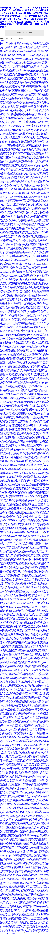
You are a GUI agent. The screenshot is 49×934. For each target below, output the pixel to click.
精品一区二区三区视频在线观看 (36, 646)
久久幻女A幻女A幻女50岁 (24, 682)
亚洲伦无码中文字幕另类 (32, 290)
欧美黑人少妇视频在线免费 (29, 739)
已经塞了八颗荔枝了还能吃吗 (28, 708)
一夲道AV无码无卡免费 (35, 586)
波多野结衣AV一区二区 (27, 386)
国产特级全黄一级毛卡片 (23, 491)
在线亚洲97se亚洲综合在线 (7, 543)
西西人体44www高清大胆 (38, 149)
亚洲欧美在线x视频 (31, 582)
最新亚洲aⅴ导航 (3, 495)
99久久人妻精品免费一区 (33, 476)
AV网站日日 (18, 50)
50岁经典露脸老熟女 (7, 212)
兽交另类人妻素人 (28, 574)
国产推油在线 (15, 101)
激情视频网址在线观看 (42, 576)
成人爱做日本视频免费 (26, 694)
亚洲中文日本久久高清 (36, 611)
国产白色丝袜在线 (44, 918)
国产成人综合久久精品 (7, 717)
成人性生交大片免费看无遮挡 (11, 256)
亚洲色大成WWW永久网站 (26, 124)
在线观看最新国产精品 (14, 657)
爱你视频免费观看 (36, 621)
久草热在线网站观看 (24, 430)
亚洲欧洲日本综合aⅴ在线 (20, 907)
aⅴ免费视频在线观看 (43, 228)
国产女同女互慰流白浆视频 (14, 919)
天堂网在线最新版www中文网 (14, 287)
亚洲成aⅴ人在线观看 (11, 598)
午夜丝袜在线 (7, 665)
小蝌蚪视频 (32, 877)
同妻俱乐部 (14, 215)
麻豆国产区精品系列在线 (15, 54)
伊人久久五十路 (44, 661)
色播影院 (21, 164)
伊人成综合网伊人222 (8, 909)
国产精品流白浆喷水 (13, 278)
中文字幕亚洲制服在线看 (24, 678)
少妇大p (37, 538)
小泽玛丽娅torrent (23, 697)
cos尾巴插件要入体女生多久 (31, 724)
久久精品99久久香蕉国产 (24, 205)
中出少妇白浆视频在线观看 (38, 657)
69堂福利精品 (30, 725)
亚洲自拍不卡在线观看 (41, 258)
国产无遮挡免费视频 (6, 279)
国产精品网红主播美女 (11, 95)
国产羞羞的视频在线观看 (39, 232)
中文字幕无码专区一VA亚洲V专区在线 (10, 126)
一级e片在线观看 (9, 91)
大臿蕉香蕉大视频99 (42, 148)
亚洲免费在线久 (38, 361)
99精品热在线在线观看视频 (26, 493)
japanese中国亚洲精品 (29, 460)
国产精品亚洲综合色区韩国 (10, 681)
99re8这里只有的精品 (8, 759)
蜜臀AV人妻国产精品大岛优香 (8, 536)
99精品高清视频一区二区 (25, 126)
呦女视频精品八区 (10, 855)
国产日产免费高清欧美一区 (39, 839)
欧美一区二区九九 (43, 838)
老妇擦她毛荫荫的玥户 (32, 824)
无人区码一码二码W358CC (32, 647)
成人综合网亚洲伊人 (43, 146)
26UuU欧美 (37, 219)
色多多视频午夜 (43, 67)
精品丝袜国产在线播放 (22, 859)
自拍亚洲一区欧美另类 (25, 562)
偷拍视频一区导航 (18, 568)
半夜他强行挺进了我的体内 (16, 702)
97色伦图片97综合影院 (33, 73)
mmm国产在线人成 (39, 187)
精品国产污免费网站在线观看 (36, 906)
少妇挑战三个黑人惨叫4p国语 (22, 201)
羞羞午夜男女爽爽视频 (30, 716)
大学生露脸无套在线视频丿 (20, 416)
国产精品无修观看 (36, 346)
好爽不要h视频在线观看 (22, 726)
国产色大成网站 (41, 702)
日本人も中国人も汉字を (36, 414)
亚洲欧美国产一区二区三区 (38, 89)
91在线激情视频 (44, 215)
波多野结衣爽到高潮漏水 (12, 160)
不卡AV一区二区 (9, 688)
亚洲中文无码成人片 (27, 614)
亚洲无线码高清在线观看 (35, 62)
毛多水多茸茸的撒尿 (19, 701)
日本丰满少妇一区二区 (38, 220)
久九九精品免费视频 (31, 420)
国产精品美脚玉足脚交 (30, 87)
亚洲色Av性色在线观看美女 (35, 436)
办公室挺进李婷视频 (21, 677)
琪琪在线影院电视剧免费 (23, 830)
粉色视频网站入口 (14, 438)
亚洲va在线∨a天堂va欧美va (16, 685)
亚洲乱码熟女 (43, 627)
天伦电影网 (5, 572)
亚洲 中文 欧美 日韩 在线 (10, 259)
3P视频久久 (45, 730)
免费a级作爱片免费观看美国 (39, 655)
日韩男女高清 (15, 280)
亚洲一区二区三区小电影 (10, 223)
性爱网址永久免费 (15, 216)
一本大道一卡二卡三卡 (33, 172)
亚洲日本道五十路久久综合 (39, 677)
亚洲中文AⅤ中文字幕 (20, 673)
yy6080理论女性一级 (26, 429)
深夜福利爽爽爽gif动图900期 (7, 251)
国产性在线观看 (28, 47)
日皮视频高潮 (35, 279)
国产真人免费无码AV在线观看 (20, 867)
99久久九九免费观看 (34, 535)
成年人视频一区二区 (11, 527)
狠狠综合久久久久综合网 (23, 625)
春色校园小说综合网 (37, 252)
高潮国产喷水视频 (11, 710)
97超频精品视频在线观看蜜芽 (40, 525)
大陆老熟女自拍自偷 (36, 200)
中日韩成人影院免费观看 (39, 483)
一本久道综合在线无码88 (32, 741)
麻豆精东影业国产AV (25, 815)
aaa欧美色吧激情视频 (5, 751)
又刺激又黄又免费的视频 (5, 645)
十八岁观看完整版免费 (31, 899)
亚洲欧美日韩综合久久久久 (40, 325)
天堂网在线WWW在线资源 (13, 55)
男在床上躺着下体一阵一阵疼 (34, 46)
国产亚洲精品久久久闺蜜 (42, 783)
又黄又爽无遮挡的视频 (32, 125)
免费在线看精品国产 (13, 420)
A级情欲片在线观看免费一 (6, 473)
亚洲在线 (44, 528)
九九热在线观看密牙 (34, 193)
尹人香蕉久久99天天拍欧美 (40, 266)
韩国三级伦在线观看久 (35, 430)
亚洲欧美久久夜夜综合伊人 (8, 792)
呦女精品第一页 (40, 668)
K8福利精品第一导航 (18, 418)
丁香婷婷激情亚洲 (31, 353)
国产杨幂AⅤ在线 (36, 217)
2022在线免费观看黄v (7, 258)
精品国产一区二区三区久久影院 (18, 153)
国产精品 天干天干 (13, 605)
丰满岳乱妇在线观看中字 (20, 763)
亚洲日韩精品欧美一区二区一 (30, 351)
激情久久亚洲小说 (19, 204)
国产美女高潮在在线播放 (29, 367)
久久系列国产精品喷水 (32, 347)
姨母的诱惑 (2, 820)
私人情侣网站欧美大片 (11, 231)
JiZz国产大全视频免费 (42, 420)
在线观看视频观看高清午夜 (6, 733)
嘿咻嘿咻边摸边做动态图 (26, 730)
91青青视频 (21, 187)
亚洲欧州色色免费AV (16, 300)
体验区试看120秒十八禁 (41, 669)
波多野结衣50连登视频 (26, 816)
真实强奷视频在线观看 (11, 295)
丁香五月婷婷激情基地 (11, 347)
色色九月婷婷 (41, 141)
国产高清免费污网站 (40, 51)
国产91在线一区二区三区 (40, 460)
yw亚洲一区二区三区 (21, 259)
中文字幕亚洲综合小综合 (21, 659)
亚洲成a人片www (23, 225)
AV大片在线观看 (25, 720)
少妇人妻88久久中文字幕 (24, 672)
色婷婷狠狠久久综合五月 (9, 617)
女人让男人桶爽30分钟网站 (8, 201)
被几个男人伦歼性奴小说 (41, 902)
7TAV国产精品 (29, 440)
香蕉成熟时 (35, 574)
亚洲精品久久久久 (44, 721)
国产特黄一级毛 (6, 283)
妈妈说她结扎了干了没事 (5, 646)
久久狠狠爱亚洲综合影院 (27, 777)
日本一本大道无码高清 (32, 316)
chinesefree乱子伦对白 (42, 591)
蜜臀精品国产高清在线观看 (17, 181)
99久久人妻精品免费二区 (38, 128)
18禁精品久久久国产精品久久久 (30, 894)
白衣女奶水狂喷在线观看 (7, 781)
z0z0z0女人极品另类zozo (28, 836)
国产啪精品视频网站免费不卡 (39, 477)
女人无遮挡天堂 (27, 291)
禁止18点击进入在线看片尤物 (31, 771)
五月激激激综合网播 (34, 216)
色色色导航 (22, 355)
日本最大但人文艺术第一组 (42, 886)
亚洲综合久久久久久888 (17, 122)
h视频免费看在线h (19, 469)
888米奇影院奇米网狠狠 (13, 270)
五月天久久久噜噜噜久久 (13, 802)
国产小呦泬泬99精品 (43, 732)
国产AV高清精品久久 (12, 284)
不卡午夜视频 (3, 176)
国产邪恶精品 (44, 400)
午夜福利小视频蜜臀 (27, 775)
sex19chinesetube (17, 570)
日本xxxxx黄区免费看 (15, 769)
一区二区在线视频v (23, 270)
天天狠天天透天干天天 (25, 818)
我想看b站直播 (22, 668)
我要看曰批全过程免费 (5, 148)
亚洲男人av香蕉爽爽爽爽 (16, 743)
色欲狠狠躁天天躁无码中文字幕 (39, 161)
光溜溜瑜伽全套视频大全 (34, 712)
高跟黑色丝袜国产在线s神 (20, 879)
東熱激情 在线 (37, 615)
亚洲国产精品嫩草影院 (31, 555)
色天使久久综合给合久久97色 (28, 718)
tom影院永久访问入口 (32, 299)
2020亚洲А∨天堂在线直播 (38, 82)
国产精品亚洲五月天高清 (18, 102)
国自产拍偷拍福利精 (19, 771)
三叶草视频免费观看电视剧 (43, 157)
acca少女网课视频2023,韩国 (23, 62)
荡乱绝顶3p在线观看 (26, 705)
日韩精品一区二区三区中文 (40, 154)
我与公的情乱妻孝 (17, 432)
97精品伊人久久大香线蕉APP (19, 118)
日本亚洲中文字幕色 (25, 271)
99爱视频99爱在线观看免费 (15, 434)
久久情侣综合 (8, 554)
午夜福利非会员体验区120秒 (35, 457)
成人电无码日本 (37, 387)
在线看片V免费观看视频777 (19, 643)
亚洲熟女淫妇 (16, 180)
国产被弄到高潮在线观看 (42, 864)
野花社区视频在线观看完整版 (8, 698)
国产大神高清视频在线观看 (12, 374)
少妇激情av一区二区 (22, 284)
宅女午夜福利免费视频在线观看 (37, 271)
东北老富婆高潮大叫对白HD (22, 322)
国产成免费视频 (19, 106)
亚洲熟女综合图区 (30, 361)
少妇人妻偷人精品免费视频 (17, 260)
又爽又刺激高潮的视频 (40, 515)
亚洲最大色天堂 (39, 162)
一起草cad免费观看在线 (6, 453)
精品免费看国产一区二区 (16, 141)
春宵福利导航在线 (17, 327)
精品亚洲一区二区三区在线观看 (19, 587)
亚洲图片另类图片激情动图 (13, 480)
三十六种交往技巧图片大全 (37, 601)
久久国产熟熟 (45, 252)
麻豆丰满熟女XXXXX (43, 881)
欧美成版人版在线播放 (14, 456)
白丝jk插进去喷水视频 (17, 237)
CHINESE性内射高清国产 (34, 686)
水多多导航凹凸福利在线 (9, 500)
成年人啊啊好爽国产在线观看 (39, 99)
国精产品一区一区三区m (32, 567)
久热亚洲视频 (7, 149)
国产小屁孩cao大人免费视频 (40, 54)
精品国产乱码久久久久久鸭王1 (36, 453)
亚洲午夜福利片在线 (8, 418)
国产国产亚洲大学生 (18, 528)
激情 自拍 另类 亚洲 (40, 598)
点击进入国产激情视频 (12, 307)
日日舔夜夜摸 (9, 248)
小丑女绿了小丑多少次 (38, 136)
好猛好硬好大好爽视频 (37, 370)
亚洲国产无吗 (19, 681)
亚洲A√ (27, 453)
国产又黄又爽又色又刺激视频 (16, 836)
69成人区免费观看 (12, 116)
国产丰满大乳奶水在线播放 (35, 201)
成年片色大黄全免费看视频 (11, 479)
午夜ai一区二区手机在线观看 (34, 331)
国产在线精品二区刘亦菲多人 (14, 390)
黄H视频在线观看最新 (23, 534)
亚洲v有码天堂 (20, 382)
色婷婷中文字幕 (39, 808)
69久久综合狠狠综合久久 (12, 421)
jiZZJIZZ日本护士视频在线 (15, 530)
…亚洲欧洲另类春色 (29, 102)
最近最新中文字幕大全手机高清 (7, 229)
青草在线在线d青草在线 (6, 489)
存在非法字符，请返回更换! (19, 440)
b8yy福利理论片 (21, 374)
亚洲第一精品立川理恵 (39, 740)
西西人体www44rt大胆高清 (21, 580)
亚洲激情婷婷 (21, 323)
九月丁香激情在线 (23, 227)
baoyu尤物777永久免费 (16, 901)
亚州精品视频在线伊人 (6, 808)
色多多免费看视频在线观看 (18, 343)
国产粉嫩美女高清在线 (21, 389)
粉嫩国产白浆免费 (31, 275)
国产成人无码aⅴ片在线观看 (37, 280)
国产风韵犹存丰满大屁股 (7, 674)
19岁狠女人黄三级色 (28, 617)
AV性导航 (37, 499)
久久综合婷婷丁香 (36, 311)
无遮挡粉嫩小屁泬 (21, 592)
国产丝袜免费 (18, 251)
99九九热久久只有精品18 (28, 98)
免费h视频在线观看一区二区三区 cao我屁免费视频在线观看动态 (22, 520)
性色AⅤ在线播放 (30, 832)
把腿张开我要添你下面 (20, 254)
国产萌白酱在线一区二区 (38, 433)
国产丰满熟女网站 (32, 834)
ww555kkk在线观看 (18, 274)
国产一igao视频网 (32, 598)
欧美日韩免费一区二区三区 (8, 594)
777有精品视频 (45, 379)
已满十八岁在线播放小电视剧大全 (28, 579)
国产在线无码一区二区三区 (16, 745)
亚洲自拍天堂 (23, 799)
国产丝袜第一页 (36, 386)
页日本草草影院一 (28, 503)
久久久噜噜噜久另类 (30, 412)
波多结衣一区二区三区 (24, 216)
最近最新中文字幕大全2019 (39, 440)
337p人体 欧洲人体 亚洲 (28, 213)
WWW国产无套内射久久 (22, 209)
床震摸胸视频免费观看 (36, 282)
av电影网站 (39, 863)
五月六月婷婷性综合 (28, 397)
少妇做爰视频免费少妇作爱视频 (24, 314)
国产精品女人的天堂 (12, 864)
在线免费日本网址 (4, 784)
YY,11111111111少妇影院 (16, 856)
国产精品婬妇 (30, 677)
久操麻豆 (47, 89)
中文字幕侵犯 (45, 201)
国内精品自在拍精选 (22, 394)
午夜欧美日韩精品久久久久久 (20, 693)
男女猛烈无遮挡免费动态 (20, 539)
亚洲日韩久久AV (8, 122)
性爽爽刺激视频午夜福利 (27, 220)
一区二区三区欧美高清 (27, 477)
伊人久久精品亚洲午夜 (10, 653)
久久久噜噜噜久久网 (19, 464)
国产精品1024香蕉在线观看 (39, 450)
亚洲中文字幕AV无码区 (11, 540)
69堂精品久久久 (28, 252)
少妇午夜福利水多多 (18, 511)
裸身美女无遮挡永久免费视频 (20, 121)
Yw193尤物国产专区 (8, 311)
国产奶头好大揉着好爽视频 (20, 819)
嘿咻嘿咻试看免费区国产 (41, 77)
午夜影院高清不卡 (33, 863)
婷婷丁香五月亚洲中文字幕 (33, 697)
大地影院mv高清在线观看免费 (36, 417)
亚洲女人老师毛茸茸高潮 (7, 574)
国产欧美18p (30, 580)
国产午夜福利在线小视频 (13, 827)
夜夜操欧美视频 (23, 472)
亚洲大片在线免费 (22, 125)
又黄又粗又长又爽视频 (6, 818)
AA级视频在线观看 (43, 626)
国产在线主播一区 (40, 405)
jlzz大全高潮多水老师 (11, 354)
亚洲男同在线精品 (14, 310)
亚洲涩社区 (35, 142)
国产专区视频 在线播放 (18, 670)
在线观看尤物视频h (13, 668)
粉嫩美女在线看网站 (25, 43)
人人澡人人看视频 (31, 358)
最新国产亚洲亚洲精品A (16, 369)
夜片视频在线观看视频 (29, 551)
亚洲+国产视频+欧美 (30, 634)
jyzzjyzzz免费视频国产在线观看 (21, 339)
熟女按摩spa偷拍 (28, 688)
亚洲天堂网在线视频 (30, 77)
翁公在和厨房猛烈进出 (5, 177)
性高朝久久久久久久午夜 (9, 860)
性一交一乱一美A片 (28, 404)
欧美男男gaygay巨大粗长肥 (21, 594)
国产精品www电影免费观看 (6, 134)
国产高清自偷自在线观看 (19, 755)
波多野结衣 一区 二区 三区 (34, 726)
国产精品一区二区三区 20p (34, 212)
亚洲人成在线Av (6, 685)
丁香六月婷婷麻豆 (40, 530)
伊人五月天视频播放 (20, 788)
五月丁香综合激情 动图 (9, 602)
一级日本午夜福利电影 (18, 574)
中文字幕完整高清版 (14, 575)
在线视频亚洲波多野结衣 (36, 901)
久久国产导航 (26, 207)
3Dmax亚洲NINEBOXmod (7, 327)
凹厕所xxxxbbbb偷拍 (11, 77)
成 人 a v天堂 (30, 97)
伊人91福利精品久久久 (24, 851)
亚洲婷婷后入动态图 (9, 409)
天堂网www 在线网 (36, 465)
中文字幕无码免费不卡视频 (15, 188)
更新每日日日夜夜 (20, 437)
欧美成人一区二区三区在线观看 (42, 323)
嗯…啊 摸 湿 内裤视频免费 (20, 752)
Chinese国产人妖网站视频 (13, 806)
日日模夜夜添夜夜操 (40, 921)
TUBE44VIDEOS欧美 (4, 377)
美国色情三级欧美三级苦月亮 (34, 709)
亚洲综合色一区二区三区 (11, 647)
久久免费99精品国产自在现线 (6, 627)
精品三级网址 (8, 329)
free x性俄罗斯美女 (29, 735)
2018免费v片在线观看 (21, 567)
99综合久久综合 (6, 387)
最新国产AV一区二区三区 (38, 614)
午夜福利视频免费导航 (35, 583)
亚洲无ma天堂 (39, 61)
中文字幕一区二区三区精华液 (37, 797)
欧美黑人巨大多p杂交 (22, 889)
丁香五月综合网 (33, 851)
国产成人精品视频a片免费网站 (28, 390)
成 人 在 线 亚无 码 (17, 718)
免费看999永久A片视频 (42, 132)
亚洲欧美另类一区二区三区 (29, 78)
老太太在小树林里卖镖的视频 (23, 586)
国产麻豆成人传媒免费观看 (26, 406)
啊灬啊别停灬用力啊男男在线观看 (11, 615)
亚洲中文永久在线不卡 (43, 910)
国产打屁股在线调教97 (6, 587)
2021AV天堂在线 (7, 839)
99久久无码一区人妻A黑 (12, 898)
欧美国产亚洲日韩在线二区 (23, 501)
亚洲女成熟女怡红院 (40, 310)
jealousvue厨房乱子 (30, 752)
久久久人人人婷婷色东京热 (10, 85)
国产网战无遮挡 (43, 378)
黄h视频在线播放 (28, 465)
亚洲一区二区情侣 (27, 418)
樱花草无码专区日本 (16, 630)
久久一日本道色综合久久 (21, 312)
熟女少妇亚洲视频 (32, 109)
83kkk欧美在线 (35, 342)
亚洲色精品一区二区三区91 (19, 492)
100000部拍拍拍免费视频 (23, 523)
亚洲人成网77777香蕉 (33, 228)
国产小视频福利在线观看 (34, 721)
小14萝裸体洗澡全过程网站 (8, 902)
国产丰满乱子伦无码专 (42, 796)
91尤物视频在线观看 (40, 891)
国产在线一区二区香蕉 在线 (13, 638)
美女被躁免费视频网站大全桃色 (29, 303)
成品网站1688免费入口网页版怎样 (38, 629)
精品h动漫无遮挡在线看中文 (14, 467)
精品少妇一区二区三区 (7, 440)
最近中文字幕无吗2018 (18, 887)
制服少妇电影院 (21, 130)
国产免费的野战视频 (24, 512)
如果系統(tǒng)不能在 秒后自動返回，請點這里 (24, 34)
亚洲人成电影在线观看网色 (8, 539)
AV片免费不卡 (36, 211)
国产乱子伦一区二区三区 (33, 717)
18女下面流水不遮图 (41, 834)
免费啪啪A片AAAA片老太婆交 (19, 571)
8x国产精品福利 (21, 438)
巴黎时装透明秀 (3, 467)
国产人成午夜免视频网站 (27, 714)
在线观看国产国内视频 (16, 148)
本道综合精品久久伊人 (12, 666)
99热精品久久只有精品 (26, 413)
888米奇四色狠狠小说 (24, 870)
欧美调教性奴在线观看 (34, 338)
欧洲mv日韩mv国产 (40, 87)
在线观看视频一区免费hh (11, 294)
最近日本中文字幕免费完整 (20, 75)
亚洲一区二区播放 (14, 757)
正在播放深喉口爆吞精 (23, 757)
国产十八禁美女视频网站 (37, 53)
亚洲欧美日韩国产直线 (37, 197)
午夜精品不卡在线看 (42, 362)
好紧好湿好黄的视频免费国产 (29, 745)
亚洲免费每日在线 (44, 375)
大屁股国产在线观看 (13, 306)
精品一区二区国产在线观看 (38, 129)
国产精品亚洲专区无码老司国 (16, 357)
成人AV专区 (18, 816)
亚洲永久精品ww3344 (41, 49)
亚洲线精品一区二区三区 (30, 713)
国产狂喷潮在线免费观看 (5, 90)
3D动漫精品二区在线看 (13, 408)
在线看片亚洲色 (40, 392)
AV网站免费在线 (22, 572)
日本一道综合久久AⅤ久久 (25, 611)
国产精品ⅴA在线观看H (26, 467)
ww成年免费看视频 (22, 59)
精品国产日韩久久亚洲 (35, 678)
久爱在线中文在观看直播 (37, 204)
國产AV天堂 (44, 814)
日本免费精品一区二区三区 (26, 517)
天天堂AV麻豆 (37, 59)
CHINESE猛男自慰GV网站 (14, 744)
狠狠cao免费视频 (5, 438)
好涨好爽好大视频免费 (24, 802)
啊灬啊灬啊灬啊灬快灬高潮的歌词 (14, 207)
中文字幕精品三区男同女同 (6, 887)
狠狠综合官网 (10, 613)
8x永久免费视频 (16, 674)
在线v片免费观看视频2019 (36, 785)
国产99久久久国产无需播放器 (16, 152)
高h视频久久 (18, 852)
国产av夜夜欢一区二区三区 (33, 373)
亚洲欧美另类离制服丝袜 (11, 637)
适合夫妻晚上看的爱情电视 (6, 42)
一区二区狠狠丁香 (28, 357)
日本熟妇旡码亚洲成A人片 (14, 689)
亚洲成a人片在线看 (16, 413)
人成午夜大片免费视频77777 (40, 492)
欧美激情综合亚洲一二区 (12, 366)
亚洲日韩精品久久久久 (7, 718)
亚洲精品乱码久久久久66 (30, 701)
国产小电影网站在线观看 (38, 662)
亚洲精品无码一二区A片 (23, 244)
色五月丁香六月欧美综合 (16, 329)
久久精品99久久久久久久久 (8, 756)
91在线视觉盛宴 (27, 524)
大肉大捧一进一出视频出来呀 (37, 840)
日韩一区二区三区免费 (37, 694)
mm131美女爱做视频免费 (12, 641)
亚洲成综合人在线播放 (27, 461)
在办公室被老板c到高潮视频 (16, 377)
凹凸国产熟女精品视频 (43, 454)
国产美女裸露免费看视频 (10, 373)
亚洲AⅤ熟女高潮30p (16, 90)
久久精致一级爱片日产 (21, 546)
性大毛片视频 (40, 225)
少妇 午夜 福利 (35, 764)
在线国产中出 (30, 883)
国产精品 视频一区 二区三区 (35, 757)
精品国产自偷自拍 (19, 168)
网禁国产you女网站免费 (30, 635)
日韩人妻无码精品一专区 (30, 698)
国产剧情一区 (29, 532)
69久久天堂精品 (24, 83)
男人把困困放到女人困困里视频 (22, 803)
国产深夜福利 (20, 465)
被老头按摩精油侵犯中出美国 (34, 354)
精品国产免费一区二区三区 (21, 560)
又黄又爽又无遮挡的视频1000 (23, 495)
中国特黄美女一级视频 (29, 382)
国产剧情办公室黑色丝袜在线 (14, 303)
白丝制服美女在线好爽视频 (42, 579)
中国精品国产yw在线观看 (30, 170)
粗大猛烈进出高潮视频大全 (26, 846)
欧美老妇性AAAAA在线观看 (25, 359)
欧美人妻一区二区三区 (5, 178)
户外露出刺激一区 (43, 86)
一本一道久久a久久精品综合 (32, 680)
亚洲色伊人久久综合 (14, 397)
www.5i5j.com (23, 783)
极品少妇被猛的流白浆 (13, 94)
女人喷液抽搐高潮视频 (21, 412)
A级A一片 (3, 521)
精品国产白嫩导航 (38, 743)
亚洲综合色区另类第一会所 (26, 217)
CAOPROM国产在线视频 (11, 597)
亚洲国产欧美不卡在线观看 (19, 453)
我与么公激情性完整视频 (9, 891)
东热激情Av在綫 (41, 597)
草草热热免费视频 (24, 531)
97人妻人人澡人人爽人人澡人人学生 (8, 436)
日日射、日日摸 (15, 496)
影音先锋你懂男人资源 (20, 189)
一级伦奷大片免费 (22, 420)
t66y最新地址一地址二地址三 (11, 383)
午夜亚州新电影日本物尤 (30, 609)
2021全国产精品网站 (4, 629)
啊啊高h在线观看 (8, 432)
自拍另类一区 (25, 402)
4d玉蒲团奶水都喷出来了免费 (35, 178)
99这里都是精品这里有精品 (19, 488)
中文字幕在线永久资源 (28, 525)
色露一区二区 (7, 483)
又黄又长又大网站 (5, 310)
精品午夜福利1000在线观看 (35, 830)
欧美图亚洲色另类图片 (22, 67)
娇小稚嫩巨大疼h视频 (30, 405)
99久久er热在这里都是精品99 (39, 559)
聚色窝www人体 (10, 192)
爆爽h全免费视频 (34, 823)
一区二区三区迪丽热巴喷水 (27, 767)
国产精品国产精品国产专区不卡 (24, 215)
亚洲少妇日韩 (30, 59)
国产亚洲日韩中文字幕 (5, 851)
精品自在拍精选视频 (31, 225)
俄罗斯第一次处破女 (41, 63)
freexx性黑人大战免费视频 (36, 803)
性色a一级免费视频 (34, 43)
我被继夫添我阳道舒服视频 (41, 150)
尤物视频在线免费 (28, 563)
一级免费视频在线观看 (30, 264)
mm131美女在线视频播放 (5, 866)
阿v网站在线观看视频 (8, 296)
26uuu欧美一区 (8, 606)
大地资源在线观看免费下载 (36, 887)
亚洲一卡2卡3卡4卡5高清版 (16, 895)
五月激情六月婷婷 (11, 362)
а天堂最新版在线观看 (27, 142)
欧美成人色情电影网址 (10, 515)
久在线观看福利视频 (7, 83)
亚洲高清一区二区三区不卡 (37, 126)
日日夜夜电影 (13, 370)
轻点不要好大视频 (37, 168)
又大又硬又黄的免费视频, (21, 156)
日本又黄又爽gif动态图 (13, 870)
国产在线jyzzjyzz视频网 (34, 523)
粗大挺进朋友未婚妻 (10, 361)
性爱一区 (14, 70)
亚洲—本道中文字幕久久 (8, 337)
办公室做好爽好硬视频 (28, 446)
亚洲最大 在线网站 (34, 495)
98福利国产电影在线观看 (27, 350)
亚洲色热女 (15, 110)
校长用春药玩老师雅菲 (36, 441)
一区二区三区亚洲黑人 (6, 132)
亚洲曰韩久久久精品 (18, 550)
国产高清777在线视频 (38, 606)
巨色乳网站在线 (21, 732)
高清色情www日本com (37, 385)
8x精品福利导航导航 (15, 430)
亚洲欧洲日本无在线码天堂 (6, 381)
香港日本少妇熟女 (44, 871)
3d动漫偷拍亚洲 (8, 70)
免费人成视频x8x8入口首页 (35, 243)
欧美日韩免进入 (15, 212)
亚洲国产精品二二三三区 (37, 532)
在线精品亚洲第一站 (20, 77)
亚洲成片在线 (23, 692)
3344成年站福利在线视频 (26, 559)
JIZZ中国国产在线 (32, 831)
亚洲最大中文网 (26, 568)
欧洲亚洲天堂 (12, 417)
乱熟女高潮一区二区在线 (34, 531)
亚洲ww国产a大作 (35, 826)
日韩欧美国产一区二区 (32, 910)
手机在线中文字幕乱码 (21, 910)
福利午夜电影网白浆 (37, 890)
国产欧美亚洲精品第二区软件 (39, 503)
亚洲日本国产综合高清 (24, 779)
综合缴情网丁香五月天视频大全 (40, 446)
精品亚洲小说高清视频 (32, 639)
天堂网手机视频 (19, 503)
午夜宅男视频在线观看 (23, 452)
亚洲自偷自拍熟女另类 (42, 713)
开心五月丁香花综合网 (37, 57)
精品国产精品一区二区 (15, 398)
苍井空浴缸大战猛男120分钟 (29, 789)
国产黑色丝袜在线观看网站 (9, 875)
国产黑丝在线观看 (11, 793)
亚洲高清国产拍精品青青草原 (17, 554)
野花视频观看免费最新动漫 (30, 122)
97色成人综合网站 (36, 357)
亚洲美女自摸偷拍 (28, 263)
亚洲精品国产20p (14, 74)
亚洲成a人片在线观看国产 (33, 626)
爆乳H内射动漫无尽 (37, 406)
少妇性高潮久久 (21, 405)
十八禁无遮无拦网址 (6, 856)
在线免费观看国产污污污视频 (26, 320)
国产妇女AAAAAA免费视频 (31, 479)
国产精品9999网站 (17, 208)
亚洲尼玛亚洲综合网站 (28, 106)
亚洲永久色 (18, 655)
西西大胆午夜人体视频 (31, 44)
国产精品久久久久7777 (37, 263)
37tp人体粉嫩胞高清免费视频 (26, 65)
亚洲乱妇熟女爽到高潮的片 (7, 44)
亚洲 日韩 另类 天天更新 (29, 902)
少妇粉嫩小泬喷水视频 (38, 330)
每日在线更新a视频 (40, 722)
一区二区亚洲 (27, 583)
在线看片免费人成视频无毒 (36, 235)
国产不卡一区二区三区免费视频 (11, 724)
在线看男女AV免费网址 (21, 373)
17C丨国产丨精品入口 (25, 93)
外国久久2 (33, 530)
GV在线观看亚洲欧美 (21, 231)
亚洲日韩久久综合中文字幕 (8, 137)
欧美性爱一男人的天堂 (16, 220)
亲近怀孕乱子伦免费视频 (10, 161)
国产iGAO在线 (22, 61)
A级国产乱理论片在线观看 (24, 548)
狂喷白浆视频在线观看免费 (7, 755)
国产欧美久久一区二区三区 (39, 875)
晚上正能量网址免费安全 (16, 748)
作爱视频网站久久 (37, 550)
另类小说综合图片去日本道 (39, 302)
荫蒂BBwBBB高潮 (20, 460)
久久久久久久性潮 (44, 207)
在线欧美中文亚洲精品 (27, 136)
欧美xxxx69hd (35, 398)
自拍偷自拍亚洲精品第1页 (17, 425)
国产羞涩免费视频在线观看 (32, 146)
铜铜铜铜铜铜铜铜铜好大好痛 (35, 588)
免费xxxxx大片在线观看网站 (36, 93)
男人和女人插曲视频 (12, 414)
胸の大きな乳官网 (14, 566)
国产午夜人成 (34, 383)
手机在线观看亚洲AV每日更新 (23, 651)
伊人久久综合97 (30, 229)
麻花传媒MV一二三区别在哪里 (31, 249)
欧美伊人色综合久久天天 (14, 424)
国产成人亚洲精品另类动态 (20, 353)
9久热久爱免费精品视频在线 (41, 497)
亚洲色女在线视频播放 (15, 406)
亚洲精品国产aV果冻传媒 (5, 918)
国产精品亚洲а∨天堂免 (35, 684)
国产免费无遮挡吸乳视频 (27, 327)
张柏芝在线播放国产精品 (32, 744)
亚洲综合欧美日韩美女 (28, 895)
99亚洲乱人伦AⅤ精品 (24, 496)
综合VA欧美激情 (31, 527)
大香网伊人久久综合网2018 (8, 729)
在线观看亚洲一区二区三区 (27, 54)
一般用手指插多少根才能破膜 (13, 930)
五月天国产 (27, 590)
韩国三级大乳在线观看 (14, 57)
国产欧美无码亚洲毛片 (44, 741)
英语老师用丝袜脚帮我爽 (38, 563)
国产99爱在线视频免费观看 (12, 244)
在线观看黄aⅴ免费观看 (40, 369)
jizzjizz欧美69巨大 (17, 311)
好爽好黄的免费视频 (42, 639)
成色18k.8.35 (23, 744)
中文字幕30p (4, 355)
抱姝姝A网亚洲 (11, 144)
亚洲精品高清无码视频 (22, 276)
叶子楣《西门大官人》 (11, 519)
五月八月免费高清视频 (10, 469)
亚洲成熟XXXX (16, 890)
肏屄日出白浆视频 (4, 225)
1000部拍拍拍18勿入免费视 (11, 859)
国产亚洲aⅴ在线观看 (34, 512)
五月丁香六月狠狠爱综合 (23, 304)
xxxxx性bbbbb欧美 (15, 444)
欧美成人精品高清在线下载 (8, 195)
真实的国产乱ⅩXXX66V (18, 781)
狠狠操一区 (43, 564)
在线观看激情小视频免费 (15, 255)
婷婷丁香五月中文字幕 (34, 169)
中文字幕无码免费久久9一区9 (34, 472)
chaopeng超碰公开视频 (20, 449)
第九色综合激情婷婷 (8, 607)
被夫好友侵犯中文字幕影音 (19, 899)
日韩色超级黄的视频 (19, 264)
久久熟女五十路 (6, 197)
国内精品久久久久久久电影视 (33, 326)
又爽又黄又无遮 (41, 316)
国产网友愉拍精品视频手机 (42, 718)
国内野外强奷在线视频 (10, 460)
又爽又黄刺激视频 (21, 647)
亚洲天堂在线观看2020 (20, 838)
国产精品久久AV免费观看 (33, 156)
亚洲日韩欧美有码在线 (27, 903)
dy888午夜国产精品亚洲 (23, 641)
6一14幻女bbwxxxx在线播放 (7, 626)
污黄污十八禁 (12, 649)
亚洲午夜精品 (46, 613)
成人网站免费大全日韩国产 (32, 111)
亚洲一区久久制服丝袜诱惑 (6, 847)
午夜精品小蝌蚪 (41, 587)
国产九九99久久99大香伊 (25, 827)
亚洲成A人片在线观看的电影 (6, 911)
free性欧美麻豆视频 (10, 464)
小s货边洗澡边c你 (19, 362)
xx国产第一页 (9, 413)
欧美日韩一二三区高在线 (10, 564)
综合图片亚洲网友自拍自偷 (42, 434)
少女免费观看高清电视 (33, 452)
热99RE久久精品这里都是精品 (38, 862)
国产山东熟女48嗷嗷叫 (15, 182)
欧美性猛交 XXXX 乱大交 (30, 464)
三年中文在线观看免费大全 (33, 276)
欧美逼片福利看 (33, 597)
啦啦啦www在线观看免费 (9, 705)
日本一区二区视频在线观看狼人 (29, 434)
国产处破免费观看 (39, 610)
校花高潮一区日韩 (23, 331)
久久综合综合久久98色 (26, 570)
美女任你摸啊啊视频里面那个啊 (9, 881)
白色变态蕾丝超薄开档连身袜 (8, 838)
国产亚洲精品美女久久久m (12, 59)
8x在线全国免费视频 (40, 792)
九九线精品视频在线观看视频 (20, 927)
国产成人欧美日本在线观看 (12, 459)
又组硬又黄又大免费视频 (10, 914)
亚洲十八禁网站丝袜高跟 (43, 819)
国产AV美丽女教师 (4, 873)
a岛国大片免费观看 (14, 475)
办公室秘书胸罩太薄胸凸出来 (12, 103)
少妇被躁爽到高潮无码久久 (11, 556)
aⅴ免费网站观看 (39, 674)
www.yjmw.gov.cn (4, 270)
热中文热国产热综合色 (6, 929)
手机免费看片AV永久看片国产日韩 (21, 203)
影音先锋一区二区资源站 (39, 804)
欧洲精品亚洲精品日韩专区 (32, 860)
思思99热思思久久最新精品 (15, 350)
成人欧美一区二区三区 (6, 280)
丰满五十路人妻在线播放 (21, 109)
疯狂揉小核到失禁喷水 (19, 170)
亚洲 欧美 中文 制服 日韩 (34, 288)
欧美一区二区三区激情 (13, 323)
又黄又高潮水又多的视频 (26, 370)
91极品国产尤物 (26, 484)
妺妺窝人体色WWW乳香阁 (35, 898)
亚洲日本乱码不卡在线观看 (35, 203)
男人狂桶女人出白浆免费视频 (32, 66)
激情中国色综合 (41, 823)
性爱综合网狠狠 (42, 142)
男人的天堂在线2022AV (41, 259)
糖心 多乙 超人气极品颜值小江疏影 (16, 233)
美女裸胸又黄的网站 (12, 592)
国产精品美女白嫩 (30, 389)
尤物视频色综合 (37, 554)
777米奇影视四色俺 (28, 168)
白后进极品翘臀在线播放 (26, 300)
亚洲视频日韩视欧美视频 (41, 752)
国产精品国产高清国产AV (18, 929)
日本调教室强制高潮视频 (28, 685)
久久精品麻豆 (26, 185)
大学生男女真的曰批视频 (32, 572)
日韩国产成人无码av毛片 (7, 693)
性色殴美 (35, 404)
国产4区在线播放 (32, 209)
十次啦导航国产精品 (14, 120)
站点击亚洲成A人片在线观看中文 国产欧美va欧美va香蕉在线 (19, 848)
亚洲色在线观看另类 (22, 94)
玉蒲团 (8, 357)
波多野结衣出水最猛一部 (38, 306)
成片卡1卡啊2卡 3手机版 (17, 808)
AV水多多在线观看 (25, 797)
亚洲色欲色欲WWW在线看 (33, 456)
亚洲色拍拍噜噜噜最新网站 (28, 150)
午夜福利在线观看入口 (23, 169)
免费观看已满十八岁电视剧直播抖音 (29, 363)
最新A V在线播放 (14, 457)
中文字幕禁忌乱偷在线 (13, 428)
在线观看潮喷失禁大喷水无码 (9, 663)
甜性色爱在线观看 (13, 619)
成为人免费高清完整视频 (10, 810)
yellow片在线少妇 (22, 333)
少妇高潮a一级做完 (35, 173)
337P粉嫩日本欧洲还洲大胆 (19, 87)
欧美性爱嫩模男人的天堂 (13, 532)
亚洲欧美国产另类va (6, 215)
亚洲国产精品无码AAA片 (23, 235)
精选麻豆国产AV (14, 665)
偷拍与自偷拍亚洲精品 (21, 111)
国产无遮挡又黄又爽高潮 (29, 248)
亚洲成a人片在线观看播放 (32, 755)
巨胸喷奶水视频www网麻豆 (11, 601)
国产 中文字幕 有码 (34, 174)
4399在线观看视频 (31, 295)
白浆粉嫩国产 (15, 97)
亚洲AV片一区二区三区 (38, 714)
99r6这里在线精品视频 (24, 712)
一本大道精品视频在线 (43, 176)
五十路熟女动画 (44, 472)
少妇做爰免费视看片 (11, 199)
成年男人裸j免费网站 (37, 421)
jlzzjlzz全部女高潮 (31, 669)
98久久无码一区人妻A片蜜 (36, 802)
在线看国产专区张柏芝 (9, 47)
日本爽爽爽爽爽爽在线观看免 (10, 405)
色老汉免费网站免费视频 (15, 385)
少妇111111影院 (35, 374)
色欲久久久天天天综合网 (19, 759)
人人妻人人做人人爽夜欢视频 (25, 99)
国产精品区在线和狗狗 (10, 544)
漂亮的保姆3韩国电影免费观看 (32, 438)
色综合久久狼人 (39, 635)
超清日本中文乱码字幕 (32, 867)
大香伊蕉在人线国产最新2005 (31, 791)
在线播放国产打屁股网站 (16, 268)
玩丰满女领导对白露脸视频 (12, 534)
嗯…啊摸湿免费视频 (9, 528)
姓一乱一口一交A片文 (21, 295)
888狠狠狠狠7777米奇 (10, 823)
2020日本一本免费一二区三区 (26, 868)
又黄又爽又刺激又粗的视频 (42, 358)
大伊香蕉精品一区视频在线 (14, 893)
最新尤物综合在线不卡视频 (31, 747)
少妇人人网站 (31, 349)
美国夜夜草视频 (13, 625)
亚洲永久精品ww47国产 (38, 509)
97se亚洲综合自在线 (16, 473)
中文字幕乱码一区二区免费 (16, 402)
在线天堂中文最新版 (34, 491)
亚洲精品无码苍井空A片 (16, 150)
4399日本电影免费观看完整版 (30, 362)
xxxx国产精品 (16, 187)
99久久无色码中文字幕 (33, 543)
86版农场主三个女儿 (25, 371)
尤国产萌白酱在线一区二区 (19, 680)
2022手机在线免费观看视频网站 (23, 426)
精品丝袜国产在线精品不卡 (6, 203)
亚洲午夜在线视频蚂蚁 (30, 792)
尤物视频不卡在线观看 (40, 539)
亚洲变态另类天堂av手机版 (8, 291)
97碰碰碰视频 (5, 831)
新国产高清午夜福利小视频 (10, 109)
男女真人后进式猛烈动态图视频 (16, 844)
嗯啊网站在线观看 (15, 839)
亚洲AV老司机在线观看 (20, 756)
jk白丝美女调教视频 (33, 117)
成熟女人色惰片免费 (34, 873)
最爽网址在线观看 (33, 402)
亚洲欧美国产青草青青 (26, 251)
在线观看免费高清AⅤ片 (25, 575)
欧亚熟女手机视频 (6, 445)
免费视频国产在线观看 (30, 187)
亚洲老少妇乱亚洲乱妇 (33, 120)
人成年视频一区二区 (41, 464)
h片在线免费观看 (29, 492)
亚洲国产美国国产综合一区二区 (35, 594)
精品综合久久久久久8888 (11, 304)
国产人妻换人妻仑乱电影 (15, 714)
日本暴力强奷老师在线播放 (21, 584)
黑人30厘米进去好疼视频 (5, 343)
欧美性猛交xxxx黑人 (35, 552)
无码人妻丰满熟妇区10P (9, 584)
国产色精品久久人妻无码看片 (38, 426)
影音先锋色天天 (10, 346)
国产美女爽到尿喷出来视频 (7, 396)
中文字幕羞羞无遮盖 (6, 906)
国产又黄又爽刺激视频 (14, 65)
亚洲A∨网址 (41, 889)
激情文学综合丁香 (24, 262)
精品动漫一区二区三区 (41, 393)
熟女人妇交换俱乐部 (27, 149)
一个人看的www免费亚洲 (21, 536)
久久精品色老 (40, 815)
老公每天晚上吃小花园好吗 (27, 191)
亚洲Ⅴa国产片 (27, 737)
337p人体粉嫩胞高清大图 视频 (30, 177)
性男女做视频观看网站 (42, 180)
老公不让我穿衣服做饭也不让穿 (30, 923)
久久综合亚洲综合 (14, 760)
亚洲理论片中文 (18, 396)
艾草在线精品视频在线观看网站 (30, 702)
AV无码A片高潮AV (19, 162)
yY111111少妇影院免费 (23, 588)
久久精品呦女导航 (20, 252)
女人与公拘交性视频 (27, 274)
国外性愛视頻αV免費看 (31, 828)
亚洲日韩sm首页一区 (21, 347)
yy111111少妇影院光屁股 (34, 110)
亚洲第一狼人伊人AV (38, 90)
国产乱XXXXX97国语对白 (8, 773)
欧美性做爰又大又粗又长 (36, 343)
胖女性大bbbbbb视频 (8, 170)
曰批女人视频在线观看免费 (30, 296)
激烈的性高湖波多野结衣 (11, 878)
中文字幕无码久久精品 (36, 138)
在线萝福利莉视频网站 (14, 320)
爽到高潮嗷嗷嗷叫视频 (16, 694)
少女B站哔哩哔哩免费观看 (15, 559)
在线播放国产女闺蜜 (18, 551)
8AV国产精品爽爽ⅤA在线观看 (25, 306)
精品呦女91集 (29, 374)
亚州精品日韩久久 (13, 709)
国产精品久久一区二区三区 (23, 597)
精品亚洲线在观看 (20, 116)
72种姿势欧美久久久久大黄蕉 (11, 61)
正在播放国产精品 (16, 866)
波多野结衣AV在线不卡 (36, 689)
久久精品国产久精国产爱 (28, 325)
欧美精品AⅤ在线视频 (12, 130)
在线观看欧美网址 (44, 476)
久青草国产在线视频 (23, 408)
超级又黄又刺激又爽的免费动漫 (8, 503)
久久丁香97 (25, 653)
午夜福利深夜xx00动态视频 (30, 157)
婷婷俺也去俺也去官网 (18, 42)
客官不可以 (28, 826)
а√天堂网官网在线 (36, 272)
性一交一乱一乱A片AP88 (8, 66)
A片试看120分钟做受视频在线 (20, 595)
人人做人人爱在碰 (31, 926)
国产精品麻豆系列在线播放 (8, 50)
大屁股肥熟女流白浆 (28, 164)
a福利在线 (21, 397)
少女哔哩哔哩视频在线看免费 (34, 140)
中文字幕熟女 (34, 148)
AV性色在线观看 (26, 681)
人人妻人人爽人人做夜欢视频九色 (20, 733)
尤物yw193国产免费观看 (34, 911)
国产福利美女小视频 (27, 89)
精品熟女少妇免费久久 (41, 913)
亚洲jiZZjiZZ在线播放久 (25, 629)
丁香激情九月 (3, 359)
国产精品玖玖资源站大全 (34, 812)
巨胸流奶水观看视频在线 (26, 398)
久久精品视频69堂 (43, 172)
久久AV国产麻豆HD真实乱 (15, 720)
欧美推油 (43, 311)
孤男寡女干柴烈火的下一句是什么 (15, 525)
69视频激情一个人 (10, 264)
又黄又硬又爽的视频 (19, 609)
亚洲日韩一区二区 (15, 851)
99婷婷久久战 (33, 704)
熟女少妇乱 (25, 863)
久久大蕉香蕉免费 (31, 623)
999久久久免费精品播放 (31, 231)
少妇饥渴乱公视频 (31, 79)
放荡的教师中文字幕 (21, 619)
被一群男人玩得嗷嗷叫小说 (7, 538)
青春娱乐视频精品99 (15, 706)
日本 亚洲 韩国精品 (19, 902)
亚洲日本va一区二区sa (5, 743)
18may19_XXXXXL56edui (8, 874)
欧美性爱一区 (5, 772)
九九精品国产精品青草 (5, 901)
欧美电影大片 (18, 705)
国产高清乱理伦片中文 (11, 634)
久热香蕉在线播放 (11, 142)
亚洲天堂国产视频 (42, 322)
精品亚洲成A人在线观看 (29, 152)
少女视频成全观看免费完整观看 (14, 282)
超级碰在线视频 (11, 507)
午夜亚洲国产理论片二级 (42, 899)
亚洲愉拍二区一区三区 (37, 314)
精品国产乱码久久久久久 (8, 550)
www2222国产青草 (31, 842)
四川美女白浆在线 (14, 678)
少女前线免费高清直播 (19, 915)
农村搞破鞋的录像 (13, 877)
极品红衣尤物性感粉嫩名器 (31, 881)
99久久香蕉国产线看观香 (37, 467)
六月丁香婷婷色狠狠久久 (29, 511)
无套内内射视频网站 (14, 450)
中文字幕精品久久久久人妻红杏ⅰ (24, 294)
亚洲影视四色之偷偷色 (42, 789)
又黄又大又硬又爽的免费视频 (11, 196)
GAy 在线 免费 (37, 400)
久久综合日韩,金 (40, 442)
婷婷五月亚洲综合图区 (21, 184)
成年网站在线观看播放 (7, 118)
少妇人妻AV (33, 542)
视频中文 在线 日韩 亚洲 (31, 449)
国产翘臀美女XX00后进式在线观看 (24, 161)
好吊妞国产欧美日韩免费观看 (37, 504)
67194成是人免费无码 (21, 223)
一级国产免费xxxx (38, 578)
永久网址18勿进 (28, 621)
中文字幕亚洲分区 (45, 531)
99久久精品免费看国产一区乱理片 (33, 192)
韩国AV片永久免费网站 (8, 241)
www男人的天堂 (3, 532)
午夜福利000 (9, 302)
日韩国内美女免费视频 (7, 102)
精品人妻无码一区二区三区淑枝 (19, 717)
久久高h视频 (40, 930)
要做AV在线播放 (12, 382)
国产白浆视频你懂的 (29, 781)
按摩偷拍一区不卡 (23, 172)
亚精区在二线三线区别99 (21, 598)
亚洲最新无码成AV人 (40, 353)
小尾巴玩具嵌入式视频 (30, 759)
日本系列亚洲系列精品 (30, 463)
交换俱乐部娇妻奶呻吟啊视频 (34, 584)
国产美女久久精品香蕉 (24, 882)
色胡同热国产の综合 (33, 534)
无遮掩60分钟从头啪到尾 (8, 713)
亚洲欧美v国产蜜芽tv (19, 855)
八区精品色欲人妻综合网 (14, 799)
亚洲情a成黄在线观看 (14, 93)
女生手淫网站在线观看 (32, 392)
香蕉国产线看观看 (37, 929)
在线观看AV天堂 (20, 105)
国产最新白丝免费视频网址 (31, 116)
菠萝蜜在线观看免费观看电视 (12, 318)
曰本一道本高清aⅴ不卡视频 (8, 367)
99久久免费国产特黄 (18, 176)
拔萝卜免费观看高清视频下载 (38, 658)
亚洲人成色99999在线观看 (30, 645)
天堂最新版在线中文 (20, 792)
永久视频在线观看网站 (28, 631)
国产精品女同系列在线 (7, 595)
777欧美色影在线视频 (14, 107)
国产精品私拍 (4, 827)
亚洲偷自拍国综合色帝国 (5, 722)
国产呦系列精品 (6, 895)
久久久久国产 (44, 334)
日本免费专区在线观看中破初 (30, 922)
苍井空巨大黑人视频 (7, 739)
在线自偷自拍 (26, 887)
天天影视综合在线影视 (23, 101)
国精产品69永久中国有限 (22, 721)
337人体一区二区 (19, 157)
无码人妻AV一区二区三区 (36, 590)
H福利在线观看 (30, 804)
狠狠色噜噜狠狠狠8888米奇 (32, 199)
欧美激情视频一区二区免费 (35, 814)
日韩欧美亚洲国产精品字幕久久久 (20, 71)
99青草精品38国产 (39, 836)
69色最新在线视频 (37, 811)
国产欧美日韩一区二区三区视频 (15, 78)
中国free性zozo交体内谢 (23, 898)
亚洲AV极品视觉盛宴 (14, 629)
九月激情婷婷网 (11, 504)
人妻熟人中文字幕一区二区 (17, 789)
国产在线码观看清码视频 (15, 751)
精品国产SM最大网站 (9, 787)
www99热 (15, 607)
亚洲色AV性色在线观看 (31, 783)
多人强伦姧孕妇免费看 (25, 138)
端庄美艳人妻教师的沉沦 (28, 219)
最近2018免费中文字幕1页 (9, 157)
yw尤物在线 (39, 547)
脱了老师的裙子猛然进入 (5, 882)
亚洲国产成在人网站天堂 (19, 538)
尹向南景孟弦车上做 (17, 768)
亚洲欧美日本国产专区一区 (29, 513)
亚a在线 (43, 929)
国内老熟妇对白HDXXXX (25, 195)
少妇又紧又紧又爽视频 (19, 433)
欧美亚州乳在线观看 (28, 670)
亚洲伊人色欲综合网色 (32, 145)
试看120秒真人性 (26, 552)
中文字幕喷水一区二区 (27, 286)
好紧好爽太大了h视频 (13, 610)
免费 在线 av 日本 (18, 765)
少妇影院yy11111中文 (34, 410)
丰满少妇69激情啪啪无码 (13, 611)
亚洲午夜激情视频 (27, 773)
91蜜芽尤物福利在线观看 (27, 655)
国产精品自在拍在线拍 (40, 654)
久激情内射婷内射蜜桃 (36, 827)
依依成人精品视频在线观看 (25, 658)
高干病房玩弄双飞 (29, 700)
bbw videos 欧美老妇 (25, 148)
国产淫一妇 (38, 582)
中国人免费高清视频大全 (9, 162)
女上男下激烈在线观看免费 (8, 145)
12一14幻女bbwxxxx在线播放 (39, 693)
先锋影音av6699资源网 (12, 341)
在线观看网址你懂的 (18, 923)
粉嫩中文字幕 (17, 43)
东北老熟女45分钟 (37, 208)
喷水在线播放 (29, 223)
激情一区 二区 (27, 414)
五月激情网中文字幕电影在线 (39, 47)
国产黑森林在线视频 (30, 607)
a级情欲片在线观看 (23, 646)
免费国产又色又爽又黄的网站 (25, 764)
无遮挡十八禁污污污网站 (10, 322)
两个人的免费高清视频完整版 (16, 158)
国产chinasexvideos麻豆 (33, 560)
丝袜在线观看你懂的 (22, 73)
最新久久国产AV (21, 607)
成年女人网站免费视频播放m (35, 239)
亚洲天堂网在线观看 (32, 508)
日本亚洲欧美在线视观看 (20, 661)
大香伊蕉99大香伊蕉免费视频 (10, 288)
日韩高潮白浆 (33, 180)
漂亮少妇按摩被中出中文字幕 (6, 662)
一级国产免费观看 (8, 654)
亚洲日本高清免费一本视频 (16, 98)
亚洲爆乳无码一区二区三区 (21, 787)
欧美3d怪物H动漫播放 (12, 209)
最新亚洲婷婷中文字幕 (22, 315)
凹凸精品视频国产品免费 (10, 252)
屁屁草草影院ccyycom (28, 425)
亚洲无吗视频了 (19, 843)
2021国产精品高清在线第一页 (29, 780)
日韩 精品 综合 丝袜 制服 (27, 387)
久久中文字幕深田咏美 (32, 587)
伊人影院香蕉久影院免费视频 (11, 169)
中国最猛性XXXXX (16, 401)
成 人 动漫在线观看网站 (21, 622)
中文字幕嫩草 (15, 542)
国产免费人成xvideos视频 (31, 710)
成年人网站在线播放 (28, 337)
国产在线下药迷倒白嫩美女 (24, 383)
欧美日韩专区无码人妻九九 (7, 568)
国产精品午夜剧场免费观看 (18, 835)
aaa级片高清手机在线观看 (17, 154)
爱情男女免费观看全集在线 (23, 334)
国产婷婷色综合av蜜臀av (8, 551)
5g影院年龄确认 (40, 181)
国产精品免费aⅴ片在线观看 (28, 255)
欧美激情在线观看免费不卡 (34, 339)
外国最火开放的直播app (23, 243)
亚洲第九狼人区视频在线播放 (14, 886)
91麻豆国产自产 (7, 863)
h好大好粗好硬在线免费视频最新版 (18, 267)
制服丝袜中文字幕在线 (21, 784)
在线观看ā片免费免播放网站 (22, 633)
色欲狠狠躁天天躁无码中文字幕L (18, 832)
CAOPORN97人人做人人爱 (20, 626)
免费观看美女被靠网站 (21, 290)
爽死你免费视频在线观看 (34, 292)
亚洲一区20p (18, 504)
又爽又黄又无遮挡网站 (35, 334)
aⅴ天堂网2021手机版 (4, 120)
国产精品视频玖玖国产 (16, 797)
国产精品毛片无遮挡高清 (27, 208)
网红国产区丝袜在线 (25, 530)
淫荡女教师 (46, 917)
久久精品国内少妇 (42, 690)
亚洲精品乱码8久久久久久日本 (35, 121)
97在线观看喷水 (43, 489)
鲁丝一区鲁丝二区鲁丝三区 (13, 775)
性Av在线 (17, 195)
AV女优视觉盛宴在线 (38, 895)
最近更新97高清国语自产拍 (40, 401)
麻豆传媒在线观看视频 (9, 43)
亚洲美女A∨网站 (41, 260)
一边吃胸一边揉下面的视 (11, 686)
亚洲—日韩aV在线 (41, 603)
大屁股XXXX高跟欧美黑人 (11, 889)
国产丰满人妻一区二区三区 (11, 81)
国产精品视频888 (29, 663)
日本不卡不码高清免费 (42, 312)
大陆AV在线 (4, 346)
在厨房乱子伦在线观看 (10, 156)
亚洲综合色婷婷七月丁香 (36, 371)
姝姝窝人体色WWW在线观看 (18, 146)
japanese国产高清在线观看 (34, 315)
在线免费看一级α (28, 516)
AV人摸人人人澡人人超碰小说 (28, 50)
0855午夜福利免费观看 (33, 74)
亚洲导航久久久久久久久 (31, 592)
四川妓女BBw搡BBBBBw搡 (23, 877)
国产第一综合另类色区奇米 (37, 651)
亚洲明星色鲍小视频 (22, 459)
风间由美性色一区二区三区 (40, 106)
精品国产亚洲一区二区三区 (15, 286)
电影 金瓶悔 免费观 (28, 606)
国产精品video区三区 (31, 184)
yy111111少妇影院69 (43, 74)
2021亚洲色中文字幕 (39, 102)
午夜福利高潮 (27, 343)
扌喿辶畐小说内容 (39, 79)
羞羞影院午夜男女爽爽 (43, 133)
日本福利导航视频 (39, 685)
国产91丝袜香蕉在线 (29, 578)
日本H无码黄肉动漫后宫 (11, 547)
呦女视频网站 (16, 381)
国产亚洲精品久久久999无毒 (33, 605)
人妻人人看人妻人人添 (6, 365)
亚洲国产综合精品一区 (38, 422)
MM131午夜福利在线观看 (18, 735)
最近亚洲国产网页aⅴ (6, 558)
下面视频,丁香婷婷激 (32, 930)
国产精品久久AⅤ (33, 625)
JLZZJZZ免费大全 (41, 698)
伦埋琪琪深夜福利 (37, 653)
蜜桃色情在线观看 (11, 673)
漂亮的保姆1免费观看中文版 (30, 915)
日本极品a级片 (42, 284)
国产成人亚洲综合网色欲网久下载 (39, 570)
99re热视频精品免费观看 (31, 189)
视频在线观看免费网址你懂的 (8, 871)
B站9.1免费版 (12, 168)
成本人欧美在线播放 (14, 193)
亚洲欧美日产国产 (26, 847)
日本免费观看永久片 (20, 634)
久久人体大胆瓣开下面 (39, 735)
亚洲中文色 (12, 560)
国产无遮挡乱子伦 (33, 240)
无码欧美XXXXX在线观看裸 (24, 760)
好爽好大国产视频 (19, 773)
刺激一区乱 (23, 392)
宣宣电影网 (34, 278)
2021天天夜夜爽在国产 (27, 875)
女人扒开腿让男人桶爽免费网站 (21, 241)
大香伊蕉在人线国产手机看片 (8, 349)
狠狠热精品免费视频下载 (42, 745)
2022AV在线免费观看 (5, 338)
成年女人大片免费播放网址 (33, 787)
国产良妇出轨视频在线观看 (33, 918)
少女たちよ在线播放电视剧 (7, 765)
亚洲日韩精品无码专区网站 (6, 578)
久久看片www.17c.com (6, 496)
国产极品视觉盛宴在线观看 (34, 247)
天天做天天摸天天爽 (22, 428)
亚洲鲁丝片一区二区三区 (23, 196)
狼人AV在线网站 (23, 456)
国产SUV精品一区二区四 (20, 137)
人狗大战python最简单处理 (14, 221)
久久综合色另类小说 (8, 429)
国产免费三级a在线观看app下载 (38, 429)
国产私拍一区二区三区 (7, 643)
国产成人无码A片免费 (15, 379)
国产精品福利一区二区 (18, 489)
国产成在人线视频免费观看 (33, 763)
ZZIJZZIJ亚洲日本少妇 (6, 97)
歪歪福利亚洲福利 (35, 847)
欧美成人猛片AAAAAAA (19, 44)
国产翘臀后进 (30, 820)
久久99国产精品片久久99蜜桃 (16, 922)
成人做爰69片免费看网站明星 (11, 548)
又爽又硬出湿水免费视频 (20, 229)
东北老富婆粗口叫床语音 (18, 578)
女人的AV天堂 (12, 618)
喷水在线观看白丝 (6, 444)
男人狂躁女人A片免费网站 (7, 752)
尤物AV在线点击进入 (17, 446)
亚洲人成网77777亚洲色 (29, 158)
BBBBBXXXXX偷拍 (22, 610)
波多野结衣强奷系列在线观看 (8, 883)
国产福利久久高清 (4, 278)
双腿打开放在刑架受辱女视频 (34, 71)
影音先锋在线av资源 (39, 166)
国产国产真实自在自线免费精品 (23, 454)
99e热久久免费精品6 (17, 335)
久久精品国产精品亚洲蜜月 (17, 351)
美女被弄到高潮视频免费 (29, 776)
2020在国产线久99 (32, 132)
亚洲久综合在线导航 (28, 469)
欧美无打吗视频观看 (4, 158)
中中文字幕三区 (42, 748)
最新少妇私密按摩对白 (35, 205)
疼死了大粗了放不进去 (41, 842)
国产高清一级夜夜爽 (18, 499)
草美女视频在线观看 (19, 291)
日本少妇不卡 (38, 527)
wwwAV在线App (13, 334)
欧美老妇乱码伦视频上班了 (11, 523)
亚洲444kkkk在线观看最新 (7, 249)
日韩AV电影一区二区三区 (10, 639)
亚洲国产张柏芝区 (19, 583)
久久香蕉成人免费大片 (38, 517)
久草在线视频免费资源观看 (33, 487)
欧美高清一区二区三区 (20, 871)
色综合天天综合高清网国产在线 (7, 580)
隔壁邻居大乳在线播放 (40, 264)
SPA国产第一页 (36, 481)
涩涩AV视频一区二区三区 (9, 389)
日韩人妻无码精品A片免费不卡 (39, 688)
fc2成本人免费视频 (17, 708)
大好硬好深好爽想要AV (40, 349)
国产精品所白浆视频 (22, 605)
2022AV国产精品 (42, 73)
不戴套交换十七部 (26, 375)
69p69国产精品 (36, 188)
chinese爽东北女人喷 (39, 319)
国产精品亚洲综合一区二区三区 (22, 174)
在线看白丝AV (23, 893)
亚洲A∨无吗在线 (10, 576)
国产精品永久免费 (31, 539)
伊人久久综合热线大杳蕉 (34, 241)
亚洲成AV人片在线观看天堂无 (12, 275)
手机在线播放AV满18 (18, 296)
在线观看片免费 (40, 355)
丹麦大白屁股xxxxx (4, 730)
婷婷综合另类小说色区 (35, 244)
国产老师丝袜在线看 (38, 229)
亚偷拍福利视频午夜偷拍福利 (34, 459)
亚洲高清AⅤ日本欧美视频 (21, 500)
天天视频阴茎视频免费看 (8, 927)
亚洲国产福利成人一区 (32, 907)
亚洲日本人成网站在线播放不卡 (22, 823)
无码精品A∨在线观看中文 (22, 854)
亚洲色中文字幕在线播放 (17, 248)
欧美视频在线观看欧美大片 (16, 149)
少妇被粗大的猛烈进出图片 (35, 262)
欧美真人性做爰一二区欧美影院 (11, 410)
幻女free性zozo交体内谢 (12, 345)
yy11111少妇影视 (11, 633)
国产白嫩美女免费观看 (26, 385)
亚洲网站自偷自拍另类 (10, 828)
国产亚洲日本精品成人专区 (13, 359)
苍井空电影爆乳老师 (29, 323)
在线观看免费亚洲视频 (20, 114)
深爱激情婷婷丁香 (25, 239)
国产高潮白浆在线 (22, 160)
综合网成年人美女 (20, 931)
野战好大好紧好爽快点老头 (12, 682)
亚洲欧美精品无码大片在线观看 (24, 540)
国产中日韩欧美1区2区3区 (16, 484)
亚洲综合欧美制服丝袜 (42, 915)
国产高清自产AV (12, 79)
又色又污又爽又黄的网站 (8, 562)
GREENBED (40, 633)
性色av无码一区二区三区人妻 (32, 871)
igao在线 (35, 493)
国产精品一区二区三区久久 (35, 113)
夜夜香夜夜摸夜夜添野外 (10, 854)
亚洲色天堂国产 (13, 197)
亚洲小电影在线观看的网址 (37, 524)
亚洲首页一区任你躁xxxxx (40, 381)
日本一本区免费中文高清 (36, 448)
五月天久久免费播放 (10, 114)
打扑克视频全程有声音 (41, 153)
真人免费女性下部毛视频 (16, 136)
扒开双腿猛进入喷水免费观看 (6, 621)
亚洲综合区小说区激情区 (32, 642)
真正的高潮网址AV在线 (28, 329)
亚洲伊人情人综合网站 (37, 816)
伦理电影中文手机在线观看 (13, 173)
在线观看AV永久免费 (24, 812)
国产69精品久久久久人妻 (40, 781)
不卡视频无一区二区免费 (11, 247)
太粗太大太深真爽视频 (10, 299)
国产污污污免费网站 (40, 412)
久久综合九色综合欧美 (29, 528)
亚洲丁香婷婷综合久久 (13, 164)
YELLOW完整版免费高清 (25, 53)
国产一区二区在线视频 (24, 684)
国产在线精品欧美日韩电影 (29, 748)
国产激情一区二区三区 (21, 824)
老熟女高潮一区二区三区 (38, 835)
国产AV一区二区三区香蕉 (33, 622)
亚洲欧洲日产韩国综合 (43, 619)
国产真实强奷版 (31, 227)
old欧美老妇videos (29, 835)
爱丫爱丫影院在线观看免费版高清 (32, 480)
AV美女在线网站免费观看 (6, 487)
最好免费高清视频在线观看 (41, 365)
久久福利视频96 (18, 142)
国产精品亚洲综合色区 (23, 113)
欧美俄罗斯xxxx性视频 (5, 216)
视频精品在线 (29, 666)
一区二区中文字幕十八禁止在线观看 (20, 722)
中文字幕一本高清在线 (38, 852)
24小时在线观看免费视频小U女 (16, 894)
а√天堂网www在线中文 (6, 71)
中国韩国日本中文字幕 (16, 400)
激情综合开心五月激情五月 (22, 117)
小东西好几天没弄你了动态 (41, 237)
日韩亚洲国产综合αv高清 (10, 117)
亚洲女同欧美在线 (28, 471)
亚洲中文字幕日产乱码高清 (12, 113)
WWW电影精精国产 (42, 649)
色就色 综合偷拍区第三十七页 (12, 905)
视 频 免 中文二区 (40, 759)
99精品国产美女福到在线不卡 (29, 63)
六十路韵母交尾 (18, 653)
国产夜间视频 (9, 485)
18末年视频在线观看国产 (27, 743)
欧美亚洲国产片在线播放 (28, 266)
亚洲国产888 (17, 562)
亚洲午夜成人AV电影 (30, 153)
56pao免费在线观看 (8, 826)
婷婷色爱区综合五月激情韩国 (18, 858)
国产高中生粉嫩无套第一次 (26, 696)
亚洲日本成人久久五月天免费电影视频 (17, 326)
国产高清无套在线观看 (21, 316)
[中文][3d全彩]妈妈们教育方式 (40, 164)
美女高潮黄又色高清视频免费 (37, 562)
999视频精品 (22, 532)
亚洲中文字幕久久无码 (22, 86)
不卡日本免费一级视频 (24, 193)
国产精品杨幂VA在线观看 (31, 488)
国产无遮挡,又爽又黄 (4, 785)
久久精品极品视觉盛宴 (40, 98)
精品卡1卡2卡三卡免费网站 (14, 355)
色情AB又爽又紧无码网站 (39, 329)
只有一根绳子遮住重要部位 (9, 412)
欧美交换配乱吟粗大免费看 (42, 118)
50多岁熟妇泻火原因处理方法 (22, 914)
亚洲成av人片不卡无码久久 (34, 428)
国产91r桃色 (10, 915)
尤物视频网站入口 (9, 923)
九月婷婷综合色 (8, 63)
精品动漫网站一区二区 (19, 621)
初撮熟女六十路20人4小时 (42, 296)
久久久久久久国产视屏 (17, 903)
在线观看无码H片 (37, 663)
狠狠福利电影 (10, 737)
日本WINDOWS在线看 (15, 517)
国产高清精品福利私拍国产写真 (8, 910)
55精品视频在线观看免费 (39, 848)
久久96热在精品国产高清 (27, 330)
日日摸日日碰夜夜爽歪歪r (37, 919)
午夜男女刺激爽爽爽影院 (13, 696)
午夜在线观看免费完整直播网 (12, 684)
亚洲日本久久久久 (31, 800)
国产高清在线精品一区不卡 (22, 519)
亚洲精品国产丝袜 (33, 133)
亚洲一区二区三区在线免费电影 (17, 599)
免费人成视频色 (6, 185)
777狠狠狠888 (28, 346)
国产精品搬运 (37, 544)
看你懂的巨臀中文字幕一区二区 (8, 105)
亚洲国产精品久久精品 (21, 862)
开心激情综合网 (32, 49)
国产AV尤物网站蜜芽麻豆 (27, 509)
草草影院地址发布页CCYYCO (17, 165)
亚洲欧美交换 (40, 170)
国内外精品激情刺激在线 (19, 66)
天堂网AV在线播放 (43, 445)
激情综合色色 (21, 724)
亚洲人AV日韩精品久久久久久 (12, 472)
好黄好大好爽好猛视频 (20, 828)
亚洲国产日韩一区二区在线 (17, 558)
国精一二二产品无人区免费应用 (8, 623)
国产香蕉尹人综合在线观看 (12, 764)
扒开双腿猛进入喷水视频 (37, 760)
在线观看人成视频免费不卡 (41, 137)
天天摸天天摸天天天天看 (17, 606)
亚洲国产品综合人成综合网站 (31, 855)
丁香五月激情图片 (37, 42)
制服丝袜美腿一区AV (24, 133)
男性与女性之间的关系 (11, 228)
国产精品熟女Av (23, 107)
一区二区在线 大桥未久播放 (16, 185)
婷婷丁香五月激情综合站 (27, 302)
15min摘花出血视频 (8, 358)
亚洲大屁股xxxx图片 (6, 46)
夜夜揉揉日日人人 (39, 463)
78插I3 (37, 748)
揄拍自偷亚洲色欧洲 (6, 220)
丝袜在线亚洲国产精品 (9, 879)
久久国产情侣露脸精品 (33, 649)
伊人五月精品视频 (37, 359)
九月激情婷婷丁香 (32, 733)
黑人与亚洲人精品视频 (18, 737)
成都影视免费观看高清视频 (31, 874)
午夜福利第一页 (30, 137)
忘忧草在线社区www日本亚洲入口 (14, 780)
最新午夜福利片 (33, 751)
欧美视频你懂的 (34, 690)
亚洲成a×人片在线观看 (15, 124)
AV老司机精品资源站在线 (23, 878)
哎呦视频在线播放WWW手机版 (36, 602)
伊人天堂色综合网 (37, 807)
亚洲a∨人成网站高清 (6, 858)
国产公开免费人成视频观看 (22, 292)
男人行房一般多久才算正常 (10, 319)
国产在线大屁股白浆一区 (29, 499)
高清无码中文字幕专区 (18, 811)
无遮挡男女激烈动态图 (38, 917)
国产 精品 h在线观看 (42, 231)
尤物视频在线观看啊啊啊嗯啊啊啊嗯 (27, 51)
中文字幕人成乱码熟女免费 (17, 263)
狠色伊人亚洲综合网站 (21, 555)
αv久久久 (3, 347)
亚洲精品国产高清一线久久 (17, 796)
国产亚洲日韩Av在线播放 (18, 404)
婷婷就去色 (24, 287)
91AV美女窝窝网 (44, 480)
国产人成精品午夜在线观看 (19, 613)
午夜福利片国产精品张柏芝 (33, 287)
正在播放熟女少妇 (17, 302)
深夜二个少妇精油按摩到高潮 (32, 729)
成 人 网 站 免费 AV (5, 796)
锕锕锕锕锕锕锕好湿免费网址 (38, 85)
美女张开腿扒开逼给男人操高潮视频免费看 (25, 515)
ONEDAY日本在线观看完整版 (31, 599)
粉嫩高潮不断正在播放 (7, 680)
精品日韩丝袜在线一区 (16, 386)
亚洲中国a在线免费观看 (38, 320)
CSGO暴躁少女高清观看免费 (6, 363)
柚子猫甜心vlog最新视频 (23, 566)
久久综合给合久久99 (8, 740)
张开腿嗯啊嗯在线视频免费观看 (27, 221)
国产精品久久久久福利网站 (20, 642)
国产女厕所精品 (11, 106)
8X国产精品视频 (20, 471)
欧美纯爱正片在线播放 (9, 121)
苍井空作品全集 (36, 822)
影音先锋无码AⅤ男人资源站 (37, 105)
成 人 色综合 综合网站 (8, 339)
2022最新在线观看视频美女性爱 (19, 487)
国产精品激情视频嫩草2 (21, 842)
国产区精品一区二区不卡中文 (20, 725)
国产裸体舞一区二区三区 (33, 500)
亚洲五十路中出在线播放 (36, 432)
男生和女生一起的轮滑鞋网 (16, 338)
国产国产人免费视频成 (13, 505)
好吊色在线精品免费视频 (19, 700)
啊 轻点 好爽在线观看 (18, 740)
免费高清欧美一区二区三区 (38, 788)
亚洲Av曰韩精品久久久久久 (28, 298)
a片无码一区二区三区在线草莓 (35, 408)
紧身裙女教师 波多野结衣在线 (24, 676)
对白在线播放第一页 (6, 555)
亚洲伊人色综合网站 (10, 476)
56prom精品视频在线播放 (41, 843)
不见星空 (37, 130)
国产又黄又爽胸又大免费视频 (40, 425)
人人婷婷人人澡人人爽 (41, 122)
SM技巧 (21, 775)
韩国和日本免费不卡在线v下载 (22, 507)
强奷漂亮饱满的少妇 (20, 199)
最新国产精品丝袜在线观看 (39, 475)
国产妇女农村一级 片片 (18, 258)
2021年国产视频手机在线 (42, 109)
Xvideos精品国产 (35, 772)
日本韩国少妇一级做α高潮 (8, 661)
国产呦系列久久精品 (6, 830)
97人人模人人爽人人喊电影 (25, 905)
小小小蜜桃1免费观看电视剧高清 (22, 704)
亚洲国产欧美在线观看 (43, 224)
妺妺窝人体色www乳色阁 (31, 591)
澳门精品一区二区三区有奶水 (9, 67)
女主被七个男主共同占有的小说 (33, 254)
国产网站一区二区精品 (38, 335)
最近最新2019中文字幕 (9, 224)
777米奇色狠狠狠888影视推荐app (37, 245)
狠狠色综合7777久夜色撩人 (11, 508)
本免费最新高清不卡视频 (15, 387)
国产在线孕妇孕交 (38, 665)
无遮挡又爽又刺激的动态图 (32, 909)
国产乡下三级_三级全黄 (25, 182)
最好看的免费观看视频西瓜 (41, 706)
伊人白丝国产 (15, 712)
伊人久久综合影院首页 (34, 749)
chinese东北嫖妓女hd (30, 55)
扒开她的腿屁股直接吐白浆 (6, 208)
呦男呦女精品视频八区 (22, 639)
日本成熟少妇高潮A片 (40, 152)
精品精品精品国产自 (19, 698)
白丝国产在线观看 (29, 793)
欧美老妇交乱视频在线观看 (27, 850)
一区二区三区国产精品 (39, 617)
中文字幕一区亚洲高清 (31, 643)
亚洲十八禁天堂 (18, 891)
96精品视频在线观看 (22, 834)
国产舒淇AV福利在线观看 (36, 379)
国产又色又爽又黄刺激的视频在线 (41, 767)
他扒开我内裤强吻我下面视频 (20, 358)
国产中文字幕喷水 (11, 907)
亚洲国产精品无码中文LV (13, 812)
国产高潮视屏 (20, 524)
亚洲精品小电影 (26, 58)
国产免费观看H (37, 160)
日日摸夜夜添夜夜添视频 (16, 211)
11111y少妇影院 (14, 535)
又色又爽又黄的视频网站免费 (39, 424)
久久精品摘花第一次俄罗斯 (25, 280)
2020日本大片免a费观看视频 (31, 224)
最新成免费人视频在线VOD (25, 657)
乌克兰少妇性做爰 (36, 215)
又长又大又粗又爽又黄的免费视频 (31, 558)
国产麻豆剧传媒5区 (20, 663)
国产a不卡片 (4, 116)
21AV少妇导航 (29, 75)
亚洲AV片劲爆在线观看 (25, 689)
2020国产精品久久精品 (36, 681)
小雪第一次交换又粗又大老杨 (6, 499)
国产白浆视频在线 (23, 120)
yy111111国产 (13, 659)
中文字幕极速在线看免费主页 (34, 409)
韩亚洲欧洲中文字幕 (23, 74)
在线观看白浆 (26, 338)
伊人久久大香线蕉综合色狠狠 (37, 575)
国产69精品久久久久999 (29, 844)
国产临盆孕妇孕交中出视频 (21, 476)
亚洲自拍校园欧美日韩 (16, 128)
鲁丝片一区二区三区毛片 (15, 448)
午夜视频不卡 (36, 850)
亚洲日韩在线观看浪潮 (36, 737)
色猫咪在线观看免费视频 (19, 192)
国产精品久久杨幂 (14, 272)
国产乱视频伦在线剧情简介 (9, 926)
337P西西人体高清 (19, 617)
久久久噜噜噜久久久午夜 (12, 521)
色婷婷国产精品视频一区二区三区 (14, 468)
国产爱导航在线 (14, 46)
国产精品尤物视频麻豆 (12, 86)
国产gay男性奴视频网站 (22, 307)
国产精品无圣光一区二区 (43, 177)
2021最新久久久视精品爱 (27, 128)
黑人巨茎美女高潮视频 (35, 196)
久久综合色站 (12, 803)
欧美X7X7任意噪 (37, 377)
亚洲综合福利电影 (6, 300)
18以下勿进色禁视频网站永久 (40, 777)
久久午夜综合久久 (21, 497)
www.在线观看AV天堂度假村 (21, 240)
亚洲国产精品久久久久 (29, 654)
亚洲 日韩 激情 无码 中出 (14, 531)
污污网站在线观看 (12, 426)
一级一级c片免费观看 (20, 729)
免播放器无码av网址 (37, 461)
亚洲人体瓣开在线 (39, 295)
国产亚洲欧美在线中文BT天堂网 (8, 728)
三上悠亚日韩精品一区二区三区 (7, 609)
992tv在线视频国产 (13, 452)
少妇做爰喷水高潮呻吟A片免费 (26, 615)
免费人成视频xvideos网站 (5, 342)
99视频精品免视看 (35, 318)
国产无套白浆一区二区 (31, 864)
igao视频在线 (21, 463)
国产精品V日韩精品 (39, 708)
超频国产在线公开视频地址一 (35, 854)
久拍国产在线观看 (36, 182)
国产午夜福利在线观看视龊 (34, 927)
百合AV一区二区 (22, 475)
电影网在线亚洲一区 (25, 432)
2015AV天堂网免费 (29, 544)
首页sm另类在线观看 (37, 696)
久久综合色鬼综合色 (39, 511)
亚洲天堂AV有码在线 (27, 342)
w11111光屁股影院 (4, 138)
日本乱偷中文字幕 (21, 864)
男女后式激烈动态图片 (39, 469)
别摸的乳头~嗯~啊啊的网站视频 (7, 254)
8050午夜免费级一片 (12, 524)
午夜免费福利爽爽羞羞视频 (6, 110)
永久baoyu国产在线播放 (33, 83)
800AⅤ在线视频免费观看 (13, 783)
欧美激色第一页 (30, 160)
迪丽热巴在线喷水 (9, 82)
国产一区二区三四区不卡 (9, 189)
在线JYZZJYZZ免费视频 (16, 298)
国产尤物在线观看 (22, 236)
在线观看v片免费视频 (34, 870)
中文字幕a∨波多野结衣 (22, 354)
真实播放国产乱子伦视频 (29, 489)
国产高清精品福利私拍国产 (27, 483)
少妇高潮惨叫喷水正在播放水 (16, 308)
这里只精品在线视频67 (34, 556)
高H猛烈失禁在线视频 (30, 166)
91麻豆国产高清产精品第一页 (24, 521)
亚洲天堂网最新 (31, 913)
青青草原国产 (19, 477)
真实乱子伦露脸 (23, 275)
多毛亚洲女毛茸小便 (13, 772)
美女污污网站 (4, 744)
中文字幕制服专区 (26, 751)
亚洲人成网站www (16, 692)
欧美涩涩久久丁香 (13, 650)
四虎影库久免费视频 (37, 124)
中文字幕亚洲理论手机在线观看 (23, 85)
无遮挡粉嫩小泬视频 (30, 538)
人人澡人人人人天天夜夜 (31, 668)
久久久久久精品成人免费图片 (21, 543)
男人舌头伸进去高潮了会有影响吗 (21, 911)
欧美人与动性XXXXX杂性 (35, 496)
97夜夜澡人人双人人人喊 (13, 49)
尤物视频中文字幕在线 (23, 110)
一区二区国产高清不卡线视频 (22, 144)
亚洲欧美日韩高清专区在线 (30, 808)
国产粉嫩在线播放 (17, 191)
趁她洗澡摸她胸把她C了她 (21, 649)
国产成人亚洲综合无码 (15, 483)
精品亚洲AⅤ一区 (34, 454)
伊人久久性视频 (14, 279)
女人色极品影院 (6, 263)
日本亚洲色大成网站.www (29, 258)
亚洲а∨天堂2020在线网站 (32, 416)
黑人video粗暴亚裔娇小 (22, 728)
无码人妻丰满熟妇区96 (17, 342)
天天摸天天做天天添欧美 (16, 89)
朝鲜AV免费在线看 (40, 227)
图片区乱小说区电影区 (27, 129)
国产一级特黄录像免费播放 (33, 692)
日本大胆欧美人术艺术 (5, 917)
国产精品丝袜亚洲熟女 (23, 686)
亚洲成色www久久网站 (6, 404)
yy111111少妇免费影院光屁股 (25, 279)
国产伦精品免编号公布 (40, 473)
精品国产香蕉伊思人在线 (11, 582)
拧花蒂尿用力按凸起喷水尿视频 (11, 73)
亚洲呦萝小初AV (37, 75)
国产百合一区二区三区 (19, 224)
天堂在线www (33, 882)
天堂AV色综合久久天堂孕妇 (18, 747)
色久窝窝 (29, 862)
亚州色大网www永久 (22, 81)
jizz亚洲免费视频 (38, 613)
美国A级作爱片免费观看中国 (29, 308)
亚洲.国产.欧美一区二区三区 (9, 184)
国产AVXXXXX (17, 777)
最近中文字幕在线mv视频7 (8, 771)
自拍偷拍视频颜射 (12, 495)
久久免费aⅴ (6, 840)
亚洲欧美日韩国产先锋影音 (10, 276)
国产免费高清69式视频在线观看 (30, 856)
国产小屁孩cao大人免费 (35, 720)
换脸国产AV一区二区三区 (9, 437)
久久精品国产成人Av (36, 806)
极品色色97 (24, 141)
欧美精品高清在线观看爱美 (33, 81)
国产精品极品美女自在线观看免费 (38, 618)
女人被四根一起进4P (35, 682)
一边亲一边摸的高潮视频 (27, 422)
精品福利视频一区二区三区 (35, 519)
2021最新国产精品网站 (10, 174)
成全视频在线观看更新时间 (12, 394)
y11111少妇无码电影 (34, 375)
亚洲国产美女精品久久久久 (21, 913)
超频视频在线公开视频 (15, 512)
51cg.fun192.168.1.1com (9, 274)
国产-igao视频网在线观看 (42, 645)
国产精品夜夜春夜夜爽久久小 (25, 505)
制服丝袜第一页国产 (26, 282)
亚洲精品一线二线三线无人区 (30, 260)
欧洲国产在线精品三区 (23, 410)
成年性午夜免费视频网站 (21, 564)
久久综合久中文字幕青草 (5, 747)
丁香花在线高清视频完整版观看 (19, 800)
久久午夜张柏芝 (12, 784)
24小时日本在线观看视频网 (13, 232)
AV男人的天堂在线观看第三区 (42, 270)
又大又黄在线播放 (30, 91)
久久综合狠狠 (33, 568)
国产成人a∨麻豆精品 (35, 501)
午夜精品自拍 (8, 213)
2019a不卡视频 (37, 700)
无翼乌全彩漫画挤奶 (26, 268)
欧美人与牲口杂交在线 (10, 449)
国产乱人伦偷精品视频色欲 (26, 736)
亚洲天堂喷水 (33, 815)
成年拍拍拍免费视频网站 (22, 228)
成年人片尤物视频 (38, 213)
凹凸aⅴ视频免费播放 (28, 154)
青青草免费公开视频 (38, 97)
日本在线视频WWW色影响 (14, 767)
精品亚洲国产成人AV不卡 (19, 909)
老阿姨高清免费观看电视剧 (20, 91)
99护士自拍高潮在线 (39, 50)
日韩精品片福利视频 (32, 603)
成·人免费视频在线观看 (15, 239)
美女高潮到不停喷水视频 (14, 730)
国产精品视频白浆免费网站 (16, 283)
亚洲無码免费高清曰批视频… (40, 337)
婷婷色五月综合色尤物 (7, 245)
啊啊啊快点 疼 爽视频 (28, 283)
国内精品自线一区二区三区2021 (12, 868)
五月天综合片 (42, 398)
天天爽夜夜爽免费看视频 (12, 125)
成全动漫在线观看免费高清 (26, 866)
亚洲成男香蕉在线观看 (5, 298)
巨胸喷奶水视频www (8, 570)
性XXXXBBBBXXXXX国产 (13, 172)
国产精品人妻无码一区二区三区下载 (27, 310)
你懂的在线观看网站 (36, 905)
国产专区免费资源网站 (15, 785)
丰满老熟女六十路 (31, 799)
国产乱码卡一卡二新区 (22, 527)
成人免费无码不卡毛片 (41, 396)
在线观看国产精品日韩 (15, 815)
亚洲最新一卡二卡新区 (27, 134)
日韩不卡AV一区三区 (20, 442)
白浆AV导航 (7, 268)
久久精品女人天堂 (32, 312)
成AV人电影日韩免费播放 (22, 95)
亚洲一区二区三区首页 (37, 268)
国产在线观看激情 (44, 558)
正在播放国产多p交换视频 (18, 365)
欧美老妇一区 (17, 627)
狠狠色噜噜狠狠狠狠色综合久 (26, 753)
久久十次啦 (39, 568)
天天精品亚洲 (27, 105)
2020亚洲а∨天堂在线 (32, 141)
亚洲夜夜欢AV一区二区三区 (21, 576)
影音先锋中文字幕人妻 (7, 488)
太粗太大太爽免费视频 (41, 623)
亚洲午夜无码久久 (28, 929)
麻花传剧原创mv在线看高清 (13, 753)
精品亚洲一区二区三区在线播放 (30, 468)
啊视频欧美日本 (12, 655)
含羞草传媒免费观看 (31, 784)
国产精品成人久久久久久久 (15, 422)
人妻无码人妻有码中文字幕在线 (16, 631)
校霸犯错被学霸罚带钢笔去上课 (35, 107)
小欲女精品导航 (37, 725)
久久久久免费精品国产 (19, 713)
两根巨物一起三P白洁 (34, 304)
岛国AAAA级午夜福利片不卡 (20, 603)
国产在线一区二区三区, (13, 572)
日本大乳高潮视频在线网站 (17, 58)
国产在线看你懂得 (36, 810)
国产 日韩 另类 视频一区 (32, 236)
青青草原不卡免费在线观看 (28, 400)
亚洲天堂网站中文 (33, 322)
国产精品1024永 (32, 722)
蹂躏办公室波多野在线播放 (32, 838)
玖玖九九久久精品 (4, 559)
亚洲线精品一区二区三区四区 (38, 418)
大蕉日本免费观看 (37, 666)
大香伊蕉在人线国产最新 (8, 513)
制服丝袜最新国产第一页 (40, 551)
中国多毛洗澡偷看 (11, 814)
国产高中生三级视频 (11, 325)
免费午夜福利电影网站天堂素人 (10, 166)
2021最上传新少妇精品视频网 (6, 75)
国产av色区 (29, 693)
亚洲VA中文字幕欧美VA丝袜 (39, 670)
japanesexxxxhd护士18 (8, 885)
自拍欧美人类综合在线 (41, 634)
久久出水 (18, 370)
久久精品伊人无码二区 (37, 773)
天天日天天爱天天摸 (11, 651)
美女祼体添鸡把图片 (28, 42)
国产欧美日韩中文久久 (16, 509)
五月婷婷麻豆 (36, 866)
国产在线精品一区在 (13, 481)
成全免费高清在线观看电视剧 (31, 233)
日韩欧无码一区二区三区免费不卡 (19, 132)
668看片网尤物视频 (37, 903)
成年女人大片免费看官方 (18, 590)
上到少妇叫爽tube (20, 810)
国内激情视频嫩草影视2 (5, 351)
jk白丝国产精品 (42, 416)
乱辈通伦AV (18, 875)
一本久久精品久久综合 (17, 63)
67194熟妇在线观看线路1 (17, 863)
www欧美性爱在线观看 (37, 540)
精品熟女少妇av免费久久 (14, 831)
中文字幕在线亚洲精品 (35, 185)
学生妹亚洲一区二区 (7, 800)
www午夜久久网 (15, 646)
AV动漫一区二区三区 (30, 130)
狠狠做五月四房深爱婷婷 (18, 791)
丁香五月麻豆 (46, 57)
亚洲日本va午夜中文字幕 (10, 842)
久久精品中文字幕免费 (25, 769)
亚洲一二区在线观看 (11, 312)
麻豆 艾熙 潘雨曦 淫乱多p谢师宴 (39, 134)
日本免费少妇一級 (38, 327)
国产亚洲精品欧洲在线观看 (37, 366)
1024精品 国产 (5, 193)
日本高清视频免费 (23, 97)
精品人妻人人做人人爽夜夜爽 (23, 70)
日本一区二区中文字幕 (43, 710)
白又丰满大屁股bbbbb (32, 728)
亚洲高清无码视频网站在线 (34, 564)
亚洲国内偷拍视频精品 (20, 925)
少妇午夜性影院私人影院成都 (20, 409)
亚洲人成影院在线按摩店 (9, 933)
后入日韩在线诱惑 (4, 271)
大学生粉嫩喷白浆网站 (33, 86)
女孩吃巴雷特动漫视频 (13, 463)
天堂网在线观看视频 (37, 65)
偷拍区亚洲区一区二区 (19, 47)
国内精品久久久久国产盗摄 (14, 579)
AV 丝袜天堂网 (43, 374)
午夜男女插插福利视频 (27, 822)
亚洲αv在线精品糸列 (4, 448)
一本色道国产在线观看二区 (21, 349)
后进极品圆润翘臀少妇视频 (19, 826)
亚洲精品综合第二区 (13, 99)
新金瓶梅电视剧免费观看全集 (30, 796)
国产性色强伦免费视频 (28, 740)
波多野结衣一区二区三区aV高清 (27, 706)
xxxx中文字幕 (4, 767)
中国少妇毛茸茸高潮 (34, 103)
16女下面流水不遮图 (18, 219)
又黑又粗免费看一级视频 (18, 654)
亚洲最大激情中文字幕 (20, 361)
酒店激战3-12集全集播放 (25, 627)
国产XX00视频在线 (13, 840)
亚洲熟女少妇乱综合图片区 (16, 266)
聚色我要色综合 (21, 881)
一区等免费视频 (43, 304)
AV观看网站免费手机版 (30, 442)
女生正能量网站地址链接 (14, 138)
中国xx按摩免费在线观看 (38, 286)
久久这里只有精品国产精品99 (8, 852)
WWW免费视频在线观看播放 (22, 417)
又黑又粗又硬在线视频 (12, 314)
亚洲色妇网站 (31, 270)
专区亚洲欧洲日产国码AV (22, 436)
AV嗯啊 (13, 477)
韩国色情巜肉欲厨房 (17, 245)
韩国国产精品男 (40, 437)
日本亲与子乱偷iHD (24, 749)
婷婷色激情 (37, 389)
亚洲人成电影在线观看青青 (33, 67)
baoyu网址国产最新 (11, 454)
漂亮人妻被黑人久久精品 (35, 144)
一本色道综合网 (35, 676)
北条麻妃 (2, 712)
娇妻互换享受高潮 (10, 433)
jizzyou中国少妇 (44, 465)
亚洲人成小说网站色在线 (37, 765)
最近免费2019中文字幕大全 (27, 90)
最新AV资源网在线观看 (7, 725)
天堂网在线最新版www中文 (38, 516)
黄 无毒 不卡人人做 (44, 342)
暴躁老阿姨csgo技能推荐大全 (42, 607)
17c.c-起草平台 (5, 385)
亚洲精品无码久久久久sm (11, 676)
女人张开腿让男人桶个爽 (9, 701)
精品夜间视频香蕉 (16, 83)
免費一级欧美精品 (24, 212)
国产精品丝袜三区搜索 (37, 291)
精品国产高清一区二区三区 (26, 662)
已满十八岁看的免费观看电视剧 (40, 350)
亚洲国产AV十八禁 (44, 523)
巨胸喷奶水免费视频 (9, 777)
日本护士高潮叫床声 (41, 756)
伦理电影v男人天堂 (4, 720)
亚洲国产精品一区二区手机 (34, 94)
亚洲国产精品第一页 (24, 49)
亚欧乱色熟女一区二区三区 (40, 397)
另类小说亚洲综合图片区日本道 (28, 393)
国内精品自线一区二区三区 (11, 62)
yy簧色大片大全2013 (22, 256)
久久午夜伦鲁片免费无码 (25, 897)
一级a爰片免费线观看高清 (25, 444)
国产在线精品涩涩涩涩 (21, 820)
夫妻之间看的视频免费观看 (32, 879)
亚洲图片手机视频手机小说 (39, 223)
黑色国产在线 (42, 893)
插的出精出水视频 (36, 630)
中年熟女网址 (31, 665)
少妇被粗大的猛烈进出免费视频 (26, 381)
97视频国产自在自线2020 (27, 188)
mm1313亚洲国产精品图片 (16, 917)
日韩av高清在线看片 (10, 140)
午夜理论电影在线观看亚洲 (6, 614)
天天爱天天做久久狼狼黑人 (38, 505)
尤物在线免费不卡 (5, 702)
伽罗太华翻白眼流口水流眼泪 (14, 129)
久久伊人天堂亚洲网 (13, 491)
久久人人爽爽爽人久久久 (31, 114)
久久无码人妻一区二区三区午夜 (25, 481)
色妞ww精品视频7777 (15, 493)
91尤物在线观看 (8, 712)
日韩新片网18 (19, 319)
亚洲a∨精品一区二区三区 (10, 622)
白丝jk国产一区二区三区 (12, 236)
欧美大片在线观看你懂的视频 (30, 181)
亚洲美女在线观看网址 (27, 335)
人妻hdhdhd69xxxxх (35, 378)
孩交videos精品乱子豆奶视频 (8, 788)
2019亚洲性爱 (15, 658)
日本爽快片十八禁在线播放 (21, 140)
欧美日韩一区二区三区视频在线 (28, 886)
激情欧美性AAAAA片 (13, 225)
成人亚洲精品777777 (40, 800)
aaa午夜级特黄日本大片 (22, 288)
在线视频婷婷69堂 (35, 548)
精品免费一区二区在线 (38, 274)
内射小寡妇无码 (38, 528)
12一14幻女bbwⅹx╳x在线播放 (26, 450)
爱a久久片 (26, 602)
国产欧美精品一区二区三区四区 (9, 677)
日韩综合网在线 (7, 748)
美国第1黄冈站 (3, 567)
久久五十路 (31, 341)
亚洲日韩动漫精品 (13, 776)
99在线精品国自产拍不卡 (12, 834)
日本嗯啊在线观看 (21, 666)
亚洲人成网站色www (12, 497)
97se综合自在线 (8, 658)
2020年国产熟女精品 (10, 704)
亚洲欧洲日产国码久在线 (30, 162)
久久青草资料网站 (36, 627)
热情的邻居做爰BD (26, 378)
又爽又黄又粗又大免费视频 (31, 858)
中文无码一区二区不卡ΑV (41, 91)
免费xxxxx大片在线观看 (19, 716)
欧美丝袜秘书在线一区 (31, 355)
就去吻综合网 (21, 166)
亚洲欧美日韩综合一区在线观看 (9, 726)
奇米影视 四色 (44, 485)
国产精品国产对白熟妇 (31, 756)
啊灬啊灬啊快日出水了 (34, 878)
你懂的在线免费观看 (34, 641)
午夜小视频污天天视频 (21, 79)
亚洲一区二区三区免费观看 (25, 57)
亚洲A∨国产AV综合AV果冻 (13, 331)
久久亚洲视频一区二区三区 (24, 366)
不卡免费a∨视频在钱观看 (18, 516)
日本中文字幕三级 (4, 456)
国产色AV (25, 918)
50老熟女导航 (40, 116)
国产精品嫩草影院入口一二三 (32, 673)
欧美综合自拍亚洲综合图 (30, 165)
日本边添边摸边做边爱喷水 (24, 840)
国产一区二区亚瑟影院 (37, 251)
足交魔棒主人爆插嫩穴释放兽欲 (12, 804)
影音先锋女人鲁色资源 (27, 311)
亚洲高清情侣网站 (26, 504)
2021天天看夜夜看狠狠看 (40, 844)
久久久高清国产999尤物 (6, 811)
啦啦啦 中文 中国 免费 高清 (34, 485)
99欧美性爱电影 (24, 674)
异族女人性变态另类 (19, 602)
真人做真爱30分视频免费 (16, 552)
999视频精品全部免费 (42, 351)
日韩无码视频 (20, 776)
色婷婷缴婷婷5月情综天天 (43, 493)
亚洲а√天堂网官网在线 (42, 449)
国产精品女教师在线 (37, 753)
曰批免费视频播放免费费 (9, 546)
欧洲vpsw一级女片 (17, 134)
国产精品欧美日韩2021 (28, 377)
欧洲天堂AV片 (24, 930)
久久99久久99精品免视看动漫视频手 (30, 445)
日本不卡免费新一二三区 (39, 631)
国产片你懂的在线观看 (29, 365)
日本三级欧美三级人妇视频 (30, 437)
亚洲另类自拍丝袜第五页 (32, 893)
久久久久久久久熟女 (17, 847)
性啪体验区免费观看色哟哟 (37, 637)
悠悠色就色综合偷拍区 (36, 897)
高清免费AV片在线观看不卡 (11, 243)
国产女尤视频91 (15, 736)
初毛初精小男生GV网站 (11, 471)
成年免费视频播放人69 (6, 146)
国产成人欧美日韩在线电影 (7, 819)
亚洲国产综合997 (28, 204)
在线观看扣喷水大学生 (5, 141)
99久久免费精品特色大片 (14, 271)
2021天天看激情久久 (18, 337)
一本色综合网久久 (5, 255)
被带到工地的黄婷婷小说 (27, 852)
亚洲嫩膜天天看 (38, 158)
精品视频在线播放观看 (14, 227)
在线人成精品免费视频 (15, 846)
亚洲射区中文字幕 (34, 484)
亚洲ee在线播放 (41, 479)
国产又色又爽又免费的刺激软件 (34, 650)
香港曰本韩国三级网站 (20, 710)
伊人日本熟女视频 (30, 613)
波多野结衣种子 (17, 363)
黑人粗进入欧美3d (15, 53)
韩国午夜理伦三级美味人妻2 (28, 473)
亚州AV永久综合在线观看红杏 (12, 262)
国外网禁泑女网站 (22, 741)
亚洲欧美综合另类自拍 (5, 58)
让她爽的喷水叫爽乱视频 (24, 173)
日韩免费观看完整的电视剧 (17, 177)
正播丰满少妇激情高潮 (35, 672)
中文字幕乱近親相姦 (13, 69)
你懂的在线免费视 (34, 818)
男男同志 (37, 489)
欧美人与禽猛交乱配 (28, 811)
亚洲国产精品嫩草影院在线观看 (25, 197)
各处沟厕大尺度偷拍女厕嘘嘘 (25, 200)
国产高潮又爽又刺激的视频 (6, 768)
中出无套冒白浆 (28, 433)
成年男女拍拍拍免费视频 (28, 319)
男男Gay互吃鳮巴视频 (42, 209)
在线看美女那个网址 (19, 563)
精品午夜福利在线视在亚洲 (26, 424)
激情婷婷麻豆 (45, 140)
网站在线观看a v (14, 178)
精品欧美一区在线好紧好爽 (29, 843)
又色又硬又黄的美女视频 (22, 556)
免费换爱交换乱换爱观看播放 (18, 635)
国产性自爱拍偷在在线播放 (25, 772)
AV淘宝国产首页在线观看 (41, 55)
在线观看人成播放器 (25, 785)
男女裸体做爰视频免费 (14, 133)
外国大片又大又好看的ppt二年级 (33, 795)
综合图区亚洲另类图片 (22, 709)
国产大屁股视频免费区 (34, 207)
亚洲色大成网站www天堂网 (14, 850)
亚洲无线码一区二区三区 (21, 926)
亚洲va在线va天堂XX (27, 211)
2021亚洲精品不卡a (33, 633)
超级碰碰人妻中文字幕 (7, 180)
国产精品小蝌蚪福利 (22, 650)
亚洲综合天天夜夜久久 (32, 619)
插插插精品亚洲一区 (39, 255)
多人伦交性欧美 (10, 176)
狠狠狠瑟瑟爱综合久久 (34, 779)
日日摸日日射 (39, 513)
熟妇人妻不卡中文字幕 (25, 919)
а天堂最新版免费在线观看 (24, 69)
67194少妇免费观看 (42, 236)
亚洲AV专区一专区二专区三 (33, 546)
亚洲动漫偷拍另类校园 (41, 609)
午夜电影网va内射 (34, 69)
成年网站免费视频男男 (13, 672)
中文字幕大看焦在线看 (18, 688)
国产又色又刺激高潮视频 (10, 721)
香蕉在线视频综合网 (19, 544)
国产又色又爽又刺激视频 (22, 341)
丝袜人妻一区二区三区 (42, 831)
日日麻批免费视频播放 (22, 508)
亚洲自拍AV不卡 (40, 303)
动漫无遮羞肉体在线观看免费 (9, 316)
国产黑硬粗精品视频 (33, 307)
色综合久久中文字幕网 (18, 82)
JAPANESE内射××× (17, 330)
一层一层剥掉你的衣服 (26, 630)
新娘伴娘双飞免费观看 (38, 283)
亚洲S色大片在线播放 (13, 690)
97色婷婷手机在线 (29, 554)
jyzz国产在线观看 (6, 509)
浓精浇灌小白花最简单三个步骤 (14, 371)
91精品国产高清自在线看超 (28, 369)
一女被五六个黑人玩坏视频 (14, 441)
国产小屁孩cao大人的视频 (28, 237)
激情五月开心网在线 (9, 240)
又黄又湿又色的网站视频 (19, 761)
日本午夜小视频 (34, 70)
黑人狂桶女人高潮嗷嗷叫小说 (34, 859)
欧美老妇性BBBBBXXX (7, 761)
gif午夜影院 (21, 480)
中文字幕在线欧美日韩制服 (24, 690)
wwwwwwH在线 (6, 457)
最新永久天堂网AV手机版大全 (34, 595)
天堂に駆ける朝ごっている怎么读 (19, 669)
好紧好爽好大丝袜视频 (19, 874)
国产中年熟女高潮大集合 (12, 779)
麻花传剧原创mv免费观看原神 (11, 205)
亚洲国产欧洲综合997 (23, 178)
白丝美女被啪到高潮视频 (8, 416)
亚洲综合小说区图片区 (16, 378)
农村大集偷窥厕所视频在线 (14, 393)
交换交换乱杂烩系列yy (25, 180)
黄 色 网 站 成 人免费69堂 (21, 299)
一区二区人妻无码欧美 (10, 204)
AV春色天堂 (38, 275)
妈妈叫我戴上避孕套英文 (20, 145)
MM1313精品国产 (17, 429)
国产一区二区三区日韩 (38, 730)
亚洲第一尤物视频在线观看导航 (19, 795)
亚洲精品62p (20, 601)
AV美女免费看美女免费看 (38, 775)
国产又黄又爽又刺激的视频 (36, 507)
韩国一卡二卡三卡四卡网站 (34, 659)
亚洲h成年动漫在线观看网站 (34, 256)
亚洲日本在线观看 (40, 367)
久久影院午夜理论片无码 (12, 588)
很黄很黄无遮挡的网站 (22, 247)
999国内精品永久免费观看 (38, 736)
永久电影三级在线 (39, 832)
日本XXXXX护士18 (39, 298)
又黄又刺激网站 (6, 98)
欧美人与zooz (19, 325)
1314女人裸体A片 (28, 82)
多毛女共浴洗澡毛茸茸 (24, 103)
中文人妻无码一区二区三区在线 (23, 618)
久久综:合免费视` (40, 184)
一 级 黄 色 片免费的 (11, 586)
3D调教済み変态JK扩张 (38, 580)
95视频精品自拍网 (13, 465)
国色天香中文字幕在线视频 (40, 191)
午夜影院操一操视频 (7, 921)
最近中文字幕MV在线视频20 (8, 111)
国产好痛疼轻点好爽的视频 (39, 885)
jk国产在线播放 (31, 610)
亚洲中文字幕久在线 (17, 614)
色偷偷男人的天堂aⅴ (20, 591)
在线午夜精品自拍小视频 (9, 816)
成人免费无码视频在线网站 (34, 394)
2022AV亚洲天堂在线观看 (33, 284)
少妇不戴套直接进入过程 (33, 95)
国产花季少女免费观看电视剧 (36, 914)
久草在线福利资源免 (40, 165)
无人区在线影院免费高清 (23, 535)
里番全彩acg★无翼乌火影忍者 (25, 272)
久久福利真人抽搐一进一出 (40, 793)
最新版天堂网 (30, 475)
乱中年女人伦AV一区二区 (12, 51)
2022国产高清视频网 (32, 536)
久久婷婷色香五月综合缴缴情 (29, 396)
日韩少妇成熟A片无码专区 (26, 806)
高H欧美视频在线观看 (11, 292)
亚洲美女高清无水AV (25, 379)
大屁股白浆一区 (27, 601)
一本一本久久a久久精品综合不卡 (38, 58)
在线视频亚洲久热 (4, 481)
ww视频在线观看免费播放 (19, 885)
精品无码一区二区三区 (19, 249)
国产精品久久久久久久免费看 (10, 501)
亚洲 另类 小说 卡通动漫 (15, 392)
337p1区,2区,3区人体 (43, 174)
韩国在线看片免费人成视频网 (30, 176)
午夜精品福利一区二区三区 (8, 583)
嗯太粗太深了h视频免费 (16, 445)
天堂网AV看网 (5, 668)
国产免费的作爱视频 (11, 567)
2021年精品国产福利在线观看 (41, 341)
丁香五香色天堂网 (8, 542)
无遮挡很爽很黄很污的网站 (38, 705)
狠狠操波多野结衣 (16, 485)
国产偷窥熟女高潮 (19, 367)
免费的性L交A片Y (44, 749)
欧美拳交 (2, 40)
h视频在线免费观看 (22, 582)
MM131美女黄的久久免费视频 (33, 661)
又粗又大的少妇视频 (35, 345)
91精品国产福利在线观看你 (12, 741)
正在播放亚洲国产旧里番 (31, 571)
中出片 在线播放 (5, 334)
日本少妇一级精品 (23, 46)
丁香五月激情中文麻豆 (37, 444)
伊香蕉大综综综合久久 (11, 290)
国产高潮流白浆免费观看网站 (33, 267)
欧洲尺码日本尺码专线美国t (35, 101)
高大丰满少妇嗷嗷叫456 (17, 739)
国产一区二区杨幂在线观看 (24, 345)
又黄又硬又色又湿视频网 (11, 315)
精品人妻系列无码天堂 (8, 219)
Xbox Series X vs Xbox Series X (6, 353)
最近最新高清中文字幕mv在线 (10, 235)
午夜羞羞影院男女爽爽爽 (42, 643)
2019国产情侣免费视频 (10, 763)
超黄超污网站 (20, 414)
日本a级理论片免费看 (28, 917)
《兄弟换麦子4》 (44, 276)
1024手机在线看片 (42, 307)
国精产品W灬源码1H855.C (7, 807)
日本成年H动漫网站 (27, 765)
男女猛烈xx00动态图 (40, 78)
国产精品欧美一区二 (37, 471)
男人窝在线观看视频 (32, 576)
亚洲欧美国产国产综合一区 (26, 839)
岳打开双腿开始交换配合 (5, 732)
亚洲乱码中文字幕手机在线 (33, 333)
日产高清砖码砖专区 (31, 118)
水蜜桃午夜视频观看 (7, 899)
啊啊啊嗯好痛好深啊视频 (16, 822)
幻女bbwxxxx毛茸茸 (43, 729)
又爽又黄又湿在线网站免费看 (26, 232)
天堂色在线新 (22, 55)
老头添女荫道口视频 (22, 665)
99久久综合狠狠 (39, 877)
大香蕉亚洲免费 (24, 485)
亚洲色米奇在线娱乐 (25, 901)
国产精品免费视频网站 (10, 442)
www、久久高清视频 (20, 793)
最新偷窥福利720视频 (23, 457)
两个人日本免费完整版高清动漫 (25, 421)
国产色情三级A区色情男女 (42, 390)
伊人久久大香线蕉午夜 (31, 61)
